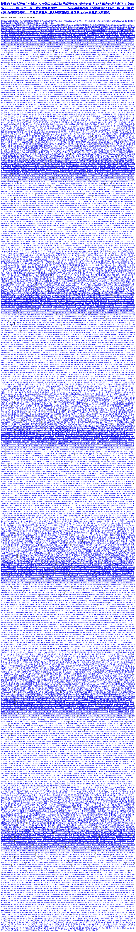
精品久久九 (10, 741)
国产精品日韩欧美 (79, 130)
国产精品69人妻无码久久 (45, 227)
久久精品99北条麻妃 (75, 612)
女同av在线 (115, 364)
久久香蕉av (108, 761)
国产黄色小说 (33, 205)
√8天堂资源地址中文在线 (73, 209)
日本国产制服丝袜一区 (49, 454)
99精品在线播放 (111, 878)
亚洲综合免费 (39, 406)
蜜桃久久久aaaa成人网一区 (25, 628)
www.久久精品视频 (109, 223)
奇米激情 (123, 773)
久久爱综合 (89, 614)
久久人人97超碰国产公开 (70, 221)
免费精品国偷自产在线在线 (29, 874)
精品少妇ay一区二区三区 (38, 176)
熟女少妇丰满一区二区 (25, 553)
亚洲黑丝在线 (123, 680)
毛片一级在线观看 (67, 158)
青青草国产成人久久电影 (28, 53)
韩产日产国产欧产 (38, 356)
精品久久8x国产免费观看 (85, 912)
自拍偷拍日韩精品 (120, 178)
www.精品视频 (20, 207)
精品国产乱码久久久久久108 (79, 783)
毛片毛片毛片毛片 (23, 896)
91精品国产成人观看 (70, 39)
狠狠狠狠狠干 (125, 539)
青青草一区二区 (127, 531)
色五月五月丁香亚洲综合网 (33, 346)
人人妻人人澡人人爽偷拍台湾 (99, 92)
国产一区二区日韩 (111, 110)
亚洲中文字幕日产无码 (72, 182)
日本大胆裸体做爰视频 (60, 394)
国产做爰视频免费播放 (36, 495)
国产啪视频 (99, 567)
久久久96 (6, 195)
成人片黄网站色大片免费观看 (23, 481)
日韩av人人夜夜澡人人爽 (27, 245)
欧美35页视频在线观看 (95, 285)
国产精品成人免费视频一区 (23, 291)
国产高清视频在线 (119, 281)
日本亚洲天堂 (84, 148)
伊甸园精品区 (62, 408)
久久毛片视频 (94, 287)
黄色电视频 (112, 638)
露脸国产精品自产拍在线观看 (80, 872)
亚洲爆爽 (39, 70)
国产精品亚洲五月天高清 (110, 420)
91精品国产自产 (31, 41)
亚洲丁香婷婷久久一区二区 (92, 523)
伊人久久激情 (26, 467)
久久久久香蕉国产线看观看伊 (19, 321)
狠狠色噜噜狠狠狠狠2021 (55, 47)
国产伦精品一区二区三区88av (40, 122)
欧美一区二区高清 (80, 608)
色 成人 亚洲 (33, 585)
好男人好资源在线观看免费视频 (75, 404)
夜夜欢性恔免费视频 (69, 706)
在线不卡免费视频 (109, 525)
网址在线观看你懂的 (95, 581)
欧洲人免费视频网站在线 (9, 686)
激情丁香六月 (127, 102)
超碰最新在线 (22, 110)
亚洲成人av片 (121, 493)
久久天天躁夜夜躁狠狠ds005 (16, 666)
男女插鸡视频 (62, 650)
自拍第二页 (28, 43)
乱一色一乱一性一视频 (108, 698)
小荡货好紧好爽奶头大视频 (104, 80)
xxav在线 (12, 180)
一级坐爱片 (129, 884)
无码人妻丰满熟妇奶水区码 (70, 164)
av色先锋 (10, 376)
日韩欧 (93, 344)
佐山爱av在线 (128, 422)
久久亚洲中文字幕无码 (109, 418)
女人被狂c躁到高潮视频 (86, 158)
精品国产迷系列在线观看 (101, 815)
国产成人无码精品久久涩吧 (82, 557)
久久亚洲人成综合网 (86, 295)
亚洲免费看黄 (129, 626)
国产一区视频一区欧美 (21, 722)
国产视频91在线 (45, 479)
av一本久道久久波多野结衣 (105, 392)
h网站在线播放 (68, 138)
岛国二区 (6, 640)
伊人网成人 (101, 360)
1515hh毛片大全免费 (85, 531)
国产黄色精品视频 (20, 102)
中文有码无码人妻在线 (107, 168)
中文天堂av (9, 237)
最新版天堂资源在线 (47, 890)
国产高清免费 (70, 287)
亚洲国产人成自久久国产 (30, 301)
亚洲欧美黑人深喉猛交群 (57, 291)
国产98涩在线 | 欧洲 (97, 184)
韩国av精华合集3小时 (77, 45)
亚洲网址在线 (87, 720)
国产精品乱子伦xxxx (75, 168)
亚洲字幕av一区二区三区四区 (112, 51)
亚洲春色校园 (11, 152)
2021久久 (120, 39)
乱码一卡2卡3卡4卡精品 (9, 346)
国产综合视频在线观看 (18, 41)
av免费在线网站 (124, 92)
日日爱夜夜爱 (32, 525)
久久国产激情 (37, 658)
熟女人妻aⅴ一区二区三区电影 (34, 94)
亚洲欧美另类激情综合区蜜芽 (56, 265)
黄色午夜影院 (20, 211)
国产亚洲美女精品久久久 (23, 197)
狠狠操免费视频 (100, 37)
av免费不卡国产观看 (24, 239)
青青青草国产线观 (81, 674)
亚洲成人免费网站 (18, 94)
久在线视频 (43, 205)
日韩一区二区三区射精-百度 (42, 342)
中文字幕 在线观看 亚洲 (77, 332)
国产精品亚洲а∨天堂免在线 (79, 380)
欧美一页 (19, 116)
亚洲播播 (83, 463)
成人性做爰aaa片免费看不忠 (68, 841)
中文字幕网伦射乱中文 (10, 247)
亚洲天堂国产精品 (29, 751)
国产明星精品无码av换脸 (105, 215)
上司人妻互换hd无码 (81, 916)
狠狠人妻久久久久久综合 (92, 193)
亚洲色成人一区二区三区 (101, 531)
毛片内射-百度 (23, 872)
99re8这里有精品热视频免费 (13, 765)
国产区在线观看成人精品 (58, 263)
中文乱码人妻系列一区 (104, 148)
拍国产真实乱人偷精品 (72, 279)
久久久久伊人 (104, 227)
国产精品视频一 (17, 283)
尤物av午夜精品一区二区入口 (48, 189)
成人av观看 (85, 156)
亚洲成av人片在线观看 (125, 388)
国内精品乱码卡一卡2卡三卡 (53, 577)
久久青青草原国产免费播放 (53, 694)
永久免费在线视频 (110, 797)
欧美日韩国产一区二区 (58, 386)
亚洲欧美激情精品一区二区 (81, 529)
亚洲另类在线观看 (77, 849)
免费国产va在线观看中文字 (45, 878)
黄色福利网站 (7, 271)
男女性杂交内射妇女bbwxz (114, 676)
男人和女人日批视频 (34, 414)
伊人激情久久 (64, 888)
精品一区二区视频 (46, 340)
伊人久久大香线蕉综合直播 (60, 920)
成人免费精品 (95, 785)
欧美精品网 (88, 495)
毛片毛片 (105, 66)
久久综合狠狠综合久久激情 (95, 356)
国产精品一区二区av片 (73, 275)
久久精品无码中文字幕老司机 (102, 616)
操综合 (28, 743)
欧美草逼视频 (98, 467)
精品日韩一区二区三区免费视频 (49, 132)
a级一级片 (93, 261)
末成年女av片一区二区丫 (52, 78)
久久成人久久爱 (118, 565)
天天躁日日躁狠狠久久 (112, 317)
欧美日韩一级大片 (118, 761)
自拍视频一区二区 (43, 535)
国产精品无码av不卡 (20, 128)
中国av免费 (123, 164)
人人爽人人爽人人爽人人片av (109, 35)
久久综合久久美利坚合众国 (41, 43)
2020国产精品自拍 (69, 114)
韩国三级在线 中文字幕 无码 (22, 513)
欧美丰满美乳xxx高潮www (80, 829)
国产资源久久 (112, 811)
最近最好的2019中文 (111, 33)
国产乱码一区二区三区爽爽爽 (17, 448)
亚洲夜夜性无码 (32, 499)
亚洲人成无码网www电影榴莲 (84, 724)
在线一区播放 (88, 598)
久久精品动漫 (124, 646)
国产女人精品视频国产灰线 (16, 287)
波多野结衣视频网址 (114, 390)
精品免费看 (29, 279)
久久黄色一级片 (66, 35)
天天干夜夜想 (119, 263)
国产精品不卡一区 (39, 618)
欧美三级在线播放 (121, 122)
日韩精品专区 (117, 559)
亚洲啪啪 (31, 199)
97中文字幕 (63, 43)
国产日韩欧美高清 (46, 158)
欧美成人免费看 (102, 29)
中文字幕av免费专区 (98, 906)
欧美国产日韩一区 (92, 930)
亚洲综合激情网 (32, 189)
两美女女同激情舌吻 (82, 66)
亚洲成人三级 (117, 104)
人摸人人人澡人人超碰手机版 (85, 191)
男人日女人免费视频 (39, 293)
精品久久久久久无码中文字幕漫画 (29, 259)
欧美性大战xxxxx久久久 (70, 356)
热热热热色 (64, 132)
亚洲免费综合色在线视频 (47, 273)
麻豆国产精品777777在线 (15, 162)
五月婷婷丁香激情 (118, 805)
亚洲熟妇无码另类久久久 (14, 184)
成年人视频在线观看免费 (77, 497)
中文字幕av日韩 (38, 269)
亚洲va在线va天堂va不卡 (108, 422)
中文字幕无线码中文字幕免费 (28, 785)
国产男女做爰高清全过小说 (103, 281)
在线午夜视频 (60, 70)
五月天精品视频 (114, 735)
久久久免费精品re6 (28, 112)
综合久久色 (99, 49)
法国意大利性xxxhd (74, 858)
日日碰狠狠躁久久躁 (33, 682)
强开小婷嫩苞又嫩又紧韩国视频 (25, 54)
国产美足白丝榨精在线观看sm (120, 114)
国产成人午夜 (106, 571)
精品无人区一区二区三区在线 (114, 636)
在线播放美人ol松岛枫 (20, 136)
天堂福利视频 (33, 731)
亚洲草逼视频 (76, 297)
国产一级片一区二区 (14, 112)
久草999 (19, 350)
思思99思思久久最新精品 (68, 223)
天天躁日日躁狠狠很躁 (15, 64)
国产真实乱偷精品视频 (52, 164)
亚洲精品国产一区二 (55, 529)
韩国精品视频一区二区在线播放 (39, 334)
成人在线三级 (117, 465)
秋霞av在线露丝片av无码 (92, 39)
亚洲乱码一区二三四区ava (25, 223)
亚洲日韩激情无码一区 (79, 106)
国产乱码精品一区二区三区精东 (16, 328)
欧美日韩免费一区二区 (116, 213)
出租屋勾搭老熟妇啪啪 (54, 293)
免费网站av (69, 636)
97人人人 (87, 378)
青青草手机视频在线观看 (114, 247)
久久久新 (53, 358)
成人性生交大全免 (124, 501)
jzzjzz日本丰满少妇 (45, 56)
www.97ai (88, 267)
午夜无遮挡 (22, 686)
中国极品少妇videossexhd (47, 110)
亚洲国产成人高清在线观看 (121, 170)
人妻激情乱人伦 (31, 652)
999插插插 (104, 120)
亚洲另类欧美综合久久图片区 (62, 614)
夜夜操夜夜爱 (13, 831)
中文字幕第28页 (84, 29)
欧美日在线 (115, 158)
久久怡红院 (116, 217)
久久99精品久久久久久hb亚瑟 (45, 378)
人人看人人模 (86, 94)
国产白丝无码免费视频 (75, 360)
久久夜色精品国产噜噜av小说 (104, 263)
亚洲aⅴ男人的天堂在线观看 (26, 152)
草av (91, 25)
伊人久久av (15, 66)
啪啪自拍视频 (52, 501)
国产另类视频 (29, 606)
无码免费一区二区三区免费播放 (114, 555)
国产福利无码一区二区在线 (89, 527)
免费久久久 (95, 303)
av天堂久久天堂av (71, 285)
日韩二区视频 (38, 130)
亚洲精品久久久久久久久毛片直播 (55, 27)
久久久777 (44, 598)
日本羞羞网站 (124, 31)
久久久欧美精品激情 (44, 610)
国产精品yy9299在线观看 (113, 860)
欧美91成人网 (98, 152)
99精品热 (87, 313)
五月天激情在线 (47, 307)
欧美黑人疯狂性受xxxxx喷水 (98, 739)
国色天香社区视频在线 (18, 515)
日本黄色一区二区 (104, 737)
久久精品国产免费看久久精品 (103, 720)
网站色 (90, 346)
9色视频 (83, 324)
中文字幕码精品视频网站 (48, 664)
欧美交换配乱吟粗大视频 (79, 189)
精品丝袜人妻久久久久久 (87, 489)
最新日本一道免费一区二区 (53, 515)
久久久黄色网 (100, 684)
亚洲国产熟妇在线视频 (81, 25)
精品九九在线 (63, 332)
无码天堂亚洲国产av (46, 376)
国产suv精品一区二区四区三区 (100, 180)
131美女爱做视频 (96, 51)
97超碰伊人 (43, 33)
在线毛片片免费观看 (58, 166)
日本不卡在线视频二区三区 (124, 434)
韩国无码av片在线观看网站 (21, 519)
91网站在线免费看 (79, 471)
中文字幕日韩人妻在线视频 (53, 289)
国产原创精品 (54, 888)
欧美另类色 (41, 53)
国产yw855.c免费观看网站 (11, 170)
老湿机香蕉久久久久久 (122, 912)
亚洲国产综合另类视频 (38, 100)
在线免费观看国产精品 (78, 876)
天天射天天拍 (81, 307)
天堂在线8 (86, 442)
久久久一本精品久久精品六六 (27, 62)
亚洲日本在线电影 (93, 35)
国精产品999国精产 (99, 430)
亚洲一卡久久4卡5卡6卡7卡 (81, 535)
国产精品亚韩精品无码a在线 (86, 358)
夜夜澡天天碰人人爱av (83, 142)
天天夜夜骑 (72, 132)
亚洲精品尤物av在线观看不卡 (122, 416)
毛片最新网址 (96, 394)
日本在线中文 (88, 152)
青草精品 (4, 193)
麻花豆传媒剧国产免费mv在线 (16, 799)
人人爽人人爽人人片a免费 (90, 201)
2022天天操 (101, 96)
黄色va (8, 678)
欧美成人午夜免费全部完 (33, 295)
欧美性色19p (104, 100)
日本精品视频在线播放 (89, 82)
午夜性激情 (61, 847)
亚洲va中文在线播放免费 (56, 245)
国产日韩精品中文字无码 (102, 384)
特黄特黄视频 (48, 269)
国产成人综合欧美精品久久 (122, 720)
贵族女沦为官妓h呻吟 (96, 189)
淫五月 (21, 247)
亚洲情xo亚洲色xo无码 (16, 146)
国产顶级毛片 (33, 432)
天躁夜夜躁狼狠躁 (113, 31)
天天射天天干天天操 (73, 271)
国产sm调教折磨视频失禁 (73, 94)
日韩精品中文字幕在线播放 (98, 322)
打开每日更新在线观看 (80, 698)
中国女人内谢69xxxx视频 (87, 53)
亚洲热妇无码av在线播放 (86, 146)
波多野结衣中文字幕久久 (69, 53)
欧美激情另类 (75, 422)
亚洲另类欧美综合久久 (64, 904)
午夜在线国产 (82, 49)
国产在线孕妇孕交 (18, 406)
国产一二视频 (109, 827)
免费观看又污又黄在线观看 (45, 644)
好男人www (43, 696)
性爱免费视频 (68, 86)
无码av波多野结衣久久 (45, 741)
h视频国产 (101, 499)
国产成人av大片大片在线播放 (78, 390)
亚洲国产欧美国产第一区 (98, 477)
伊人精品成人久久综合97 (98, 783)
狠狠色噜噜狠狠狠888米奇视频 (11, 92)
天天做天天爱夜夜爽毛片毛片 (43, 787)
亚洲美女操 (102, 612)
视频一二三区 (30, 70)
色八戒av (67, 45)
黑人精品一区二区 (88, 364)
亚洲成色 (123, 722)
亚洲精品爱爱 (66, 346)
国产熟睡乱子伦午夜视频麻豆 (112, 205)
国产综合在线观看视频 (97, 374)
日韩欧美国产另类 (9, 80)
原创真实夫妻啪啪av (9, 551)
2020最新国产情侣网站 (31, 90)
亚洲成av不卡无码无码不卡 (32, 305)
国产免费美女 (114, 620)
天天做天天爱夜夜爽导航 (108, 334)
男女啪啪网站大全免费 (24, 845)
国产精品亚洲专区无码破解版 (102, 465)
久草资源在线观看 (18, 396)
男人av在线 (34, 519)
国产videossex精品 (43, 29)
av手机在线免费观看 (22, 432)
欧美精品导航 (63, 322)
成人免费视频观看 (79, 178)
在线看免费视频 (69, 195)
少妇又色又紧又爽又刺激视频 (44, 688)
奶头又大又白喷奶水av (113, 336)
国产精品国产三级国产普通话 (50, 561)
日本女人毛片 (123, 364)
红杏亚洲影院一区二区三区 (26, 702)
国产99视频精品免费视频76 (102, 295)
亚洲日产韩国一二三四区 (112, 285)
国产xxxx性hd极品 (79, 128)
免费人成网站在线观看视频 (71, 112)
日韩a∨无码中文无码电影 (25, 319)
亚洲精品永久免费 (19, 326)
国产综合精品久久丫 (64, 257)
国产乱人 (129, 779)
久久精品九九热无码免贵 (93, 501)
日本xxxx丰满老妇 (54, 134)
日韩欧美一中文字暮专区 (62, 821)
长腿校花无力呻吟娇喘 (78, 172)
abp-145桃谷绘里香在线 (26, 378)
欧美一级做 (112, 739)
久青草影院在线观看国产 (49, 902)
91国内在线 (86, 223)
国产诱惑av (63, 29)
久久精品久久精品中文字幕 (100, 154)
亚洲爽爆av (27, 60)
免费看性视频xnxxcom (41, 553)
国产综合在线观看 (124, 851)
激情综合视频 (24, 122)
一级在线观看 (57, 340)
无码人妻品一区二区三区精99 (90, 898)
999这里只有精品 (57, 700)
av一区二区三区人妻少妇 (93, 587)
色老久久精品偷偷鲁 (100, 301)
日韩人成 (125, 479)
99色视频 (41, 648)
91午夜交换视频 (85, 340)
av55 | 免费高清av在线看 (35, 120)
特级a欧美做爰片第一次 (69, 78)
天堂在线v (4, 628)
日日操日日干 (5, 424)
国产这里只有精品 (40, 372)
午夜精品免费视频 (83, 41)
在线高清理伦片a (126, 317)
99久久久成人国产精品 (39, 501)
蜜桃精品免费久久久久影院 (52, 839)
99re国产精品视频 (58, 342)
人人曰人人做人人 (21, 841)
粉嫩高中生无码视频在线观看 (34, 575)
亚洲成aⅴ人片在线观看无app (106, 452)
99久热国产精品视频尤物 (96, 676)
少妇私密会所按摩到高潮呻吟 (23, 795)
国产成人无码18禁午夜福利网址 (96, 45)
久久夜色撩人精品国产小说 (104, 511)
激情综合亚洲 (12, 223)
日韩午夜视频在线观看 (57, 733)
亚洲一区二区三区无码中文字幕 (19, 827)
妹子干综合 (61, 438)
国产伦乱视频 (15, 849)
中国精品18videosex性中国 (59, 440)
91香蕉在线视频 (79, 501)
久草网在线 (6, 66)
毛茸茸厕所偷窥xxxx (80, 138)
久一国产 (115, 156)
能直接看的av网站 (79, 249)
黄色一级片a (73, 49)
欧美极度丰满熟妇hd (76, 539)
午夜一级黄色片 (123, 769)
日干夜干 (59, 356)
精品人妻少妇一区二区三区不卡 (73, 455)
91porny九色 (67, 469)
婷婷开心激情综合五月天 (45, 708)
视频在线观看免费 (35, 660)
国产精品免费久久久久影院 (85, 263)
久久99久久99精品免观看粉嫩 (10, 894)
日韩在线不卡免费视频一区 (52, 346)
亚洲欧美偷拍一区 (35, 485)
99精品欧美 (101, 827)
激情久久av (118, 102)
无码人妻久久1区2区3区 (56, 195)
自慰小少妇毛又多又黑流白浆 (34, 396)
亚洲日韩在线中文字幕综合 (29, 884)
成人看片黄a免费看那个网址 (84, 448)
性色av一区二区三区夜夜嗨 (63, 178)
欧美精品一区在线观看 (10, 775)
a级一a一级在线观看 (79, 35)
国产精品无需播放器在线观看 (25, 477)
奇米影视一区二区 (18, 763)
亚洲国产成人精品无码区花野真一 (42, 503)
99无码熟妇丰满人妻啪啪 (30, 662)
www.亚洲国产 (107, 565)
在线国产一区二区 (15, 356)
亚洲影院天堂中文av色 (42, 440)
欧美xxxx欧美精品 (80, 170)
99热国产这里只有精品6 (27, 66)
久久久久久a (100, 799)
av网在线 (127, 491)
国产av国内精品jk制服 (17, 743)
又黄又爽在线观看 (124, 644)
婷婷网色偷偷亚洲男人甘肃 (99, 229)
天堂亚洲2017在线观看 (62, 378)
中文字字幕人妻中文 (117, 370)
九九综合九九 (105, 162)
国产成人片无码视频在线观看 (85, 664)
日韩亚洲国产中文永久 (112, 789)
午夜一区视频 (56, 112)
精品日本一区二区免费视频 (21, 733)
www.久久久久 (82, 285)
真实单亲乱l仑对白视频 (66, 235)
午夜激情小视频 (119, 160)
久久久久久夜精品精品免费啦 (123, 86)
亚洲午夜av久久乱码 (33, 98)
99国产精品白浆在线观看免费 (44, 74)
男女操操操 (13, 926)
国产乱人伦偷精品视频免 (116, 825)
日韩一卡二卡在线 (12, 539)
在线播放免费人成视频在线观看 (96, 31)
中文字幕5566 (64, 912)
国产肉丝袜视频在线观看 (79, 676)
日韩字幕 (80, 918)
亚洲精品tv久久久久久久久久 (72, 315)
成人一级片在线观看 (26, 221)
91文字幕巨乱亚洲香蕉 (103, 424)
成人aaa (71, 610)
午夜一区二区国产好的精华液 (37, 674)
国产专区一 (22, 120)
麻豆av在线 (18, 231)
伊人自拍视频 (113, 92)
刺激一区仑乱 (55, 275)
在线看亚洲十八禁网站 (12, 142)
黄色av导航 (104, 60)
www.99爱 (107, 340)
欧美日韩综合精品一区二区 (118, 27)
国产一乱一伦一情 (115, 724)
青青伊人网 (119, 491)
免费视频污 (38, 180)
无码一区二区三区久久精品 (10, 579)
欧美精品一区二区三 (52, 170)
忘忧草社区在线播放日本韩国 (105, 912)
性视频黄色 (56, 158)
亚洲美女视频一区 (83, 319)
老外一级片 (129, 555)
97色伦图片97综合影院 (95, 74)
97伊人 (28, 479)
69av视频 (25, 199)
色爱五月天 (114, 154)
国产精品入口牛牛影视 (80, 708)
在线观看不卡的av (124, 632)
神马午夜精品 (127, 400)
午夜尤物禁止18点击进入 (79, 789)
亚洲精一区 (90, 876)
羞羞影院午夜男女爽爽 (71, 334)
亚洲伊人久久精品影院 (97, 245)
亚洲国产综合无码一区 (39, 904)
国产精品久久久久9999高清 (61, 432)
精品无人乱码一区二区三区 (22, 426)
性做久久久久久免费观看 (15, 902)
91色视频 (35, 527)
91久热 (130, 563)
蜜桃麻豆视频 (26, 851)
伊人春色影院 (20, 517)
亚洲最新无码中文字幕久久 (59, 446)
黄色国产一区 (67, 350)
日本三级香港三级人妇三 (32, 727)
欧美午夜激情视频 (115, 710)
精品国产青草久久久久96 (107, 479)
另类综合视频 (92, 221)
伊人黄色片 (127, 53)
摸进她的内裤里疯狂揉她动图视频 (83, 567)
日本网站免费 (19, 285)
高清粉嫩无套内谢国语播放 (50, 148)
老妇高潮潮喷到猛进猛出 (85, 370)
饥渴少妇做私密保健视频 (21, 779)
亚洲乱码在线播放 (28, 257)
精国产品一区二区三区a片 (61, 348)
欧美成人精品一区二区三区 (122, 678)
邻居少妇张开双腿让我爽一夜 (109, 209)
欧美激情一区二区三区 (85, 467)
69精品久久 (71, 80)
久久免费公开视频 (79, 614)
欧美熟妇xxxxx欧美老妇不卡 (35, 452)
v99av (8, 454)
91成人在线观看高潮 (110, 874)
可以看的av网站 (34, 557)
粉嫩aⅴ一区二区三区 (23, 446)
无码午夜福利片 (106, 193)
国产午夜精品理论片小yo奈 (94, 868)
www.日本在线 (83, 251)
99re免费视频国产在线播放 (69, 761)
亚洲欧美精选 (42, 62)
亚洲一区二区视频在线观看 (25, 684)
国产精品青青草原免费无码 (84, 299)
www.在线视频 (83, 847)
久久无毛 (44, 64)
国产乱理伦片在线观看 (112, 876)
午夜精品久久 (45, 366)
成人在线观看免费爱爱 (118, 718)
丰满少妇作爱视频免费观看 (32, 84)
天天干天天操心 (102, 53)
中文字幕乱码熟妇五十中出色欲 (29, 882)
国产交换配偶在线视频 (51, 215)
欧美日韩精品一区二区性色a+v (16, 118)
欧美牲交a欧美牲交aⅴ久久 (46, 41)
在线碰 (79, 223)
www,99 (125, 845)
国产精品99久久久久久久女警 (53, 767)
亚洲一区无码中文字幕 (13, 72)
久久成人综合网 (96, 549)
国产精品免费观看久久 (65, 501)
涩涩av (107, 251)
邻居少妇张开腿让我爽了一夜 (94, 589)
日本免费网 (24, 495)
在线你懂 (36, 309)
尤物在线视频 (47, 473)
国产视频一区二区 (7, 342)
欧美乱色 (131, 90)
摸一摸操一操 (12, 672)
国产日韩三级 (79, 267)
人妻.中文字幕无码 (99, 862)
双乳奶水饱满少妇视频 (73, 410)
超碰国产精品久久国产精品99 (13, 158)
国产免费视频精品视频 (12, 916)
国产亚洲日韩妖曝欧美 (60, 82)
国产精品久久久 (65, 805)
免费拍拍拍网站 (74, 394)
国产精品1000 (124, 553)
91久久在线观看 (71, 110)
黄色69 (111, 233)
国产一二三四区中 (102, 426)
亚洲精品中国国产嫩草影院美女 (63, 807)
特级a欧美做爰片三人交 (40, 757)
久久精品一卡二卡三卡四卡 (98, 908)
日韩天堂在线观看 (80, 517)
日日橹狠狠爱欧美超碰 (59, 704)
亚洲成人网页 (18, 33)
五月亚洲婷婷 (43, 68)
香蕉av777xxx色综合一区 (52, 120)
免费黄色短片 (81, 47)
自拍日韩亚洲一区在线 (24, 811)
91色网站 (25, 626)
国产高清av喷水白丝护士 (75, 551)
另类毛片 (129, 60)
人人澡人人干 (60, 231)
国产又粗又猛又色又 (44, 914)
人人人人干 (120, 660)
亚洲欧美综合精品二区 (109, 321)
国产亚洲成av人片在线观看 (104, 610)
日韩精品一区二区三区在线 (24, 322)
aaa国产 (126, 805)
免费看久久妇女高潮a (63, 513)
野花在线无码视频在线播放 (47, 168)
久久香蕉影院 (85, 88)
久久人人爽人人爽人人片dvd (44, 58)
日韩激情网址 (68, 555)
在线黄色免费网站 (96, 156)
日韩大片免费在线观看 (115, 845)
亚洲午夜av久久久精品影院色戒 (81, 616)
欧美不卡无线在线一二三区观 (98, 350)
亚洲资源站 (4, 573)
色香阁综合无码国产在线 (118, 513)
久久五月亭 (126, 326)
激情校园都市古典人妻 (13, 150)
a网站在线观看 (57, 455)
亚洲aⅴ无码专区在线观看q (119, 749)
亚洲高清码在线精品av (88, 279)
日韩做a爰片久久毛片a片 (45, 154)
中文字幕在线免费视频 (16, 241)
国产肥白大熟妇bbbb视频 (103, 678)
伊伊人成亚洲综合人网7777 (62, 809)
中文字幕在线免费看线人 (11, 414)
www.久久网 (51, 380)
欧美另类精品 (17, 68)
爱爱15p (104, 791)
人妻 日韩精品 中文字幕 (30, 68)
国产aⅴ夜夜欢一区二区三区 (114, 450)
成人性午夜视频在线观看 (69, 197)
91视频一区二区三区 (119, 616)
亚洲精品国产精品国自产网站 (79, 261)
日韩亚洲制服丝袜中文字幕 (109, 634)
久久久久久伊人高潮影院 (73, 592)
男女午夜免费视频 (65, 686)
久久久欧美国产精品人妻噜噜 (13, 315)
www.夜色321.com (70, 150)
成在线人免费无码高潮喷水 (88, 577)
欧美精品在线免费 (99, 515)
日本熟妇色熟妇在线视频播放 (91, 779)
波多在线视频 (63, 148)
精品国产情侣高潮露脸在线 (92, 328)
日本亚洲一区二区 (129, 559)
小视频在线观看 (93, 716)
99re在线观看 (103, 213)
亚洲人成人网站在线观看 (110, 187)
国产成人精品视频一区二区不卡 (121, 180)
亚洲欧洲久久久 (28, 358)
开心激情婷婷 (122, 98)
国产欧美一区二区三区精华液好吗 (50, 420)
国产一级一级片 (8, 277)
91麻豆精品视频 (8, 231)
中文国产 (58, 277)
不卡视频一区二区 (76, 749)
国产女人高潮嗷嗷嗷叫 (63, 587)
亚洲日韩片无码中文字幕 (26, 96)
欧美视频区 (71, 142)
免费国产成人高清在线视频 (19, 261)
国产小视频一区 (49, 569)
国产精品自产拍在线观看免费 (57, 140)
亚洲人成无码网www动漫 (59, 186)
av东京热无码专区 (16, 751)
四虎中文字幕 (94, 694)
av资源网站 (44, 404)
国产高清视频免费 (96, 70)
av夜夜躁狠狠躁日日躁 (62, 382)
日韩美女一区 (100, 640)
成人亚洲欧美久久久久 (46, 374)
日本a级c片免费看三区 (56, 279)
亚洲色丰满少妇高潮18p (100, 235)
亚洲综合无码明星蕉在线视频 (79, 797)
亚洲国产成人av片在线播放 (80, 477)
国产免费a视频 (44, 126)
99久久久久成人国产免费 (57, 102)
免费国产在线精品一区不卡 (41, 513)
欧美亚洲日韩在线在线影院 (50, 414)
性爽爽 (96, 438)
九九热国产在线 (10, 670)
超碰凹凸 (74, 716)
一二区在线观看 (122, 166)
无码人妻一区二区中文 (87, 205)
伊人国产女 (44, 233)
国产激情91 (91, 678)
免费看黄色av (101, 150)
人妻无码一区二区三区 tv (28, 37)
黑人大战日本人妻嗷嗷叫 (106, 533)
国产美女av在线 (65, 172)
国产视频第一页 (108, 406)
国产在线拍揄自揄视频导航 (26, 551)
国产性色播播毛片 (48, 727)
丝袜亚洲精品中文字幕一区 (33, 450)
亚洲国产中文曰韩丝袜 (43, 80)
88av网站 (108, 455)
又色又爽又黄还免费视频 (9, 259)
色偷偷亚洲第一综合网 (21, 706)
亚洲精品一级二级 (19, 49)
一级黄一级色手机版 (88, 271)
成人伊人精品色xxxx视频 (75, 650)
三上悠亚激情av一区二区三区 (121, 362)
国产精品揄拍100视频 (108, 64)
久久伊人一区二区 (19, 27)
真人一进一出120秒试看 (71, 205)
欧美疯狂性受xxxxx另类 (43, 517)
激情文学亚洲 (45, 211)
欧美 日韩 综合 (45, 76)
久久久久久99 (55, 620)
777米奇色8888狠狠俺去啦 (38, 370)
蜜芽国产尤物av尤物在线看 (40, 442)
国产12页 (37, 666)
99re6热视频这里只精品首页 (108, 694)
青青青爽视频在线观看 (47, 277)
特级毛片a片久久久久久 (11, 86)
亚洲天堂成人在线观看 (112, 49)
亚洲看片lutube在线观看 (106, 324)
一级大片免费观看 (126, 654)
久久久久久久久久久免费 (12, 172)
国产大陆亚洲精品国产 (125, 454)
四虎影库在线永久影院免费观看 (52, 422)
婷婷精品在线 (73, 575)
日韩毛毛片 (102, 575)
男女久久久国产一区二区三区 (73, 565)
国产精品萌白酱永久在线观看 (48, 710)
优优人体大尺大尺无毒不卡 (86, 424)
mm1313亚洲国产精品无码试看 (104, 43)
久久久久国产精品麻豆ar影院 (23, 729)
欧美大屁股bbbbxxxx (109, 517)
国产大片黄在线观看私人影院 (92, 297)
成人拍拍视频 (67, 511)
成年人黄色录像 (45, 72)
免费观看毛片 (58, 58)
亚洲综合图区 (33, 261)
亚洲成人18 (31, 571)
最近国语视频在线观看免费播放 (16, 789)
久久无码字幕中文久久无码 (28, 380)
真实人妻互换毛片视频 (18, 243)
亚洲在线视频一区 (15, 251)
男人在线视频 (24, 348)
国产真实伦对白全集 (76, 583)
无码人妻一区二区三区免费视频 (22, 767)
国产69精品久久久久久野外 (28, 195)
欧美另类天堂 (23, 592)
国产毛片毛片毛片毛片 (18, 454)
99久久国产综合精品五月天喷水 (40, 114)
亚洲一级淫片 (116, 275)
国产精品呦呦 (75, 330)
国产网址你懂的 (127, 283)
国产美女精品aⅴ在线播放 (120, 106)
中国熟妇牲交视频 (39, 142)
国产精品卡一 (109, 122)
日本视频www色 (59, 92)
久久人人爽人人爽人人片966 (105, 191)
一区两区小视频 (35, 271)
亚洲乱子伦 (58, 388)
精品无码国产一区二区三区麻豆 (75, 505)
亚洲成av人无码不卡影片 (72, 84)
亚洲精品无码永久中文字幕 (68, 211)
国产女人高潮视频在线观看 (112, 283)
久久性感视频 (45, 271)
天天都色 (65, 618)
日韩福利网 (53, 442)
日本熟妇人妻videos (122, 716)
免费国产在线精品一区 (72, 882)
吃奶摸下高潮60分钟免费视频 (66, 358)
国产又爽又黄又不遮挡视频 (21, 88)
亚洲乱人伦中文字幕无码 (71, 247)
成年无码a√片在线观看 (38, 88)
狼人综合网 (54, 122)
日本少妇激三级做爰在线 (105, 519)
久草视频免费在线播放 (29, 487)
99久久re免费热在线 (95, 525)
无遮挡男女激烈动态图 (21, 362)
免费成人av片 (7, 384)
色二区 (90, 301)
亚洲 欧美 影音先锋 (13, 144)
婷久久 (46, 781)
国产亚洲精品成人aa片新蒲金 (115, 906)
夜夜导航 (29, 918)
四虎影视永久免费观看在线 (123, 172)
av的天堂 (37, 561)
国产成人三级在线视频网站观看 (123, 571)
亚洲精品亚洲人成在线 (12, 813)
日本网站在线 (45, 108)
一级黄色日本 (20, 344)
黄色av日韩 (56, 795)
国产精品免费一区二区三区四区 (78, 739)
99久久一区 (93, 269)
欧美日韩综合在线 (24, 182)
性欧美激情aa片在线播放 (84, 136)
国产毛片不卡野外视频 (21, 176)
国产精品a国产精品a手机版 (124, 191)
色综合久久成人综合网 (54, 463)
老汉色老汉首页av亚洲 (44, 37)
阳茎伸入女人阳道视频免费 (80, 914)
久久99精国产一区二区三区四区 (83, 511)
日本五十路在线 (57, 114)
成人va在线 (115, 424)
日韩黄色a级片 (19, 277)
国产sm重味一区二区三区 (19, 543)
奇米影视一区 (121, 604)
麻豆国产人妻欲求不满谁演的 (49, 819)
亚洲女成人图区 (115, 531)
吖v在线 (33, 382)
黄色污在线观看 (99, 110)
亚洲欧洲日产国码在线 (48, 124)
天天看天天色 (39, 781)
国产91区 (44, 241)
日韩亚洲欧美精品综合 (67, 180)
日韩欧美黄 (95, 731)
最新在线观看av (120, 291)
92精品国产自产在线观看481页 (112, 402)
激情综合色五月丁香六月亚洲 (99, 309)
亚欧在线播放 (13, 922)
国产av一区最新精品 (61, 575)
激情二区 (77, 235)
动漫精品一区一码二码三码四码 (99, 400)
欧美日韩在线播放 (34, 233)
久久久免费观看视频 (64, 533)
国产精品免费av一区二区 (62, 154)
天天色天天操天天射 (83, 825)
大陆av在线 (4, 380)
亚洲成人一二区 (59, 51)
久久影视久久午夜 (88, 43)
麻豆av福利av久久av (77, 374)
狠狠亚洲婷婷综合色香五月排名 (69, 354)
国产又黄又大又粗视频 (8, 696)
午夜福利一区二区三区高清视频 (27, 581)
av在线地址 (72, 239)
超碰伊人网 (108, 356)
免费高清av (115, 182)
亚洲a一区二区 (71, 590)
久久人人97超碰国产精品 (126, 203)
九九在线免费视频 (15, 82)
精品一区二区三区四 (113, 25)
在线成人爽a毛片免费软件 (96, 199)
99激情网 (50, 870)
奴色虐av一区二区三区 (67, 604)
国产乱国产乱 (18, 43)
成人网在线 (105, 253)
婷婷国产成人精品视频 (119, 340)
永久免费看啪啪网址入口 (95, 368)
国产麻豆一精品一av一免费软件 (109, 662)
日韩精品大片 (108, 178)
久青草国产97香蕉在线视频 (10, 475)
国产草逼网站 (24, 410)
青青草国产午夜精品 (48, 259)
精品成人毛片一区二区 (107, 201)
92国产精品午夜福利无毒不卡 (65, 571)
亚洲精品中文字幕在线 (21, 205)
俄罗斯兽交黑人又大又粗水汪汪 (53, 592)
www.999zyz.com (114, 72)
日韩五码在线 (98, 690)
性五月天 (37, 76)
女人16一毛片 (107, 249)
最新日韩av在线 (91, 128)
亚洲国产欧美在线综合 (114, 150)
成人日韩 (45, 102)
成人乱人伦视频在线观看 (72, 58)
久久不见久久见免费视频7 (91, 162)
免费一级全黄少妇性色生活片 (25, 612)
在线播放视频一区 (73, 408)
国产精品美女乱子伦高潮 (89, 96)
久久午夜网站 (104, 56)
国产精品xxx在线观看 (112, 84)
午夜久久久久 (77, 442)
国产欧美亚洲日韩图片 (98, 541)
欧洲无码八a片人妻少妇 (29, 330)
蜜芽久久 (67, 422)
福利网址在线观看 (67, 130)
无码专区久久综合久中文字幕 (25, 644)
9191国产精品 (129, 68)
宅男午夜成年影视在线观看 (53, 350)
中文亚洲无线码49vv (40, 140)
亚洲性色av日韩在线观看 (111, 176)
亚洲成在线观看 (113, 682)
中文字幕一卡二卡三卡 (86, 60)
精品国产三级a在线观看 (40, 144)
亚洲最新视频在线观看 (37, 362)
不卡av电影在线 (86, 235)
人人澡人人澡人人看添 (13, 908)
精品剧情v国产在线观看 (48, 187)
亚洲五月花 (19, 618)
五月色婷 (18, 759)
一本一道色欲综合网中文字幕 (38, 737)
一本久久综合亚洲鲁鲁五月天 (47, 499)
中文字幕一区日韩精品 (87, 334)
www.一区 (101, 577)
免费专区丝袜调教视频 (71, 577)
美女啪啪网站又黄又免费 (99, 313)
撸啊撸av (81, 420)
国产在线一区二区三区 (92, 27)
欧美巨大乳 (123, 688)
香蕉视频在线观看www (90, 612)
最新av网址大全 (60, 253)
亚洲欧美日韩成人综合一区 (65, 259)
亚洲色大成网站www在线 (77, 722)
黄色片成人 (100, 450)
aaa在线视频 (7, 166)
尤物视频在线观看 (122, 64)
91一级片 (72, 90)
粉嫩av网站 (103, 54)
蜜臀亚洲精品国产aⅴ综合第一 (14, 56)
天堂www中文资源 (93, 291)
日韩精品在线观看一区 (11, 37)
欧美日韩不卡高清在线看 (55, 656)
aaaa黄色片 (109, 457)
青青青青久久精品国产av (26, 428)
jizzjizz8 (3, 777)
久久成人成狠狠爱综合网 (14, 265)
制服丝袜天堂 (115, 505)
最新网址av (39, 624)
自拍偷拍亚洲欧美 (56, 96)
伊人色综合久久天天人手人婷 (33, 900)
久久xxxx (131, 166)
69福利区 (24, 170)
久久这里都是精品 (92, 461)
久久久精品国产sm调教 (110, 501)
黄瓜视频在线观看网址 (10, 120)
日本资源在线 (66, 199)
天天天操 (62, 98)
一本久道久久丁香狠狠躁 (76, 585)
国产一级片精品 (125, 436)
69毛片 (63, 275)
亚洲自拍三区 (125, 882)
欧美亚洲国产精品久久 (29, 545)
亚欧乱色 (98, 205)
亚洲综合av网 (88, 384)
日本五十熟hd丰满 (95, 521)
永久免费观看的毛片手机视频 (14, 404)
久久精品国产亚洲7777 (113, 307)
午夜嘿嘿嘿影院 (119, 68)
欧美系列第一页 (42, 549)
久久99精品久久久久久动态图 (43, 833)
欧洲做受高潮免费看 (118, 384)
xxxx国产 (117, 241)
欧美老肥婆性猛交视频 (73, 68)
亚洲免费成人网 (27, 342)
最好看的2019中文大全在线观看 (105, 408)
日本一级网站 (91, 851)
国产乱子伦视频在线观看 (59, 479)
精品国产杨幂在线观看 (112, 184)
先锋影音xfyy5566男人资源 (33, 505)
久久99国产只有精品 (94, 237)
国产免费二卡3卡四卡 (124, 858)
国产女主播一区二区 (21, 771)
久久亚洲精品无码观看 (119, 563)
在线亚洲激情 (112, 146)
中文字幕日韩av (86, 186)
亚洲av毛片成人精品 (87, 408)
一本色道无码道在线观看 (55, 743)
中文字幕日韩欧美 (86, 56)
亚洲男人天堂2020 (121, 269)
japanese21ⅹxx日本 (95, 454)
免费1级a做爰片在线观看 (23, 392)
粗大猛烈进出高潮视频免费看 (112, 398)
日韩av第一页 (113, 66)
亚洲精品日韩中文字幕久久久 (16, 374)
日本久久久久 (105, 346)
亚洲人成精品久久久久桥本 (115, 366)
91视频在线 (39, 698)
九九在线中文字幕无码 (90, 102)
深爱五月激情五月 (101, 146)
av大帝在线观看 (14, 53)
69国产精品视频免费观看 (16, 483)
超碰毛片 (50, 51)
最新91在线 (15, 650)
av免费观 (106, 72)
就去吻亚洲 (100, 797)
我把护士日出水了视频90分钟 (31, 209)
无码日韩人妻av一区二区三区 (58, 598)
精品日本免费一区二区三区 (42, 229)
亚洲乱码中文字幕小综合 (45, 585)
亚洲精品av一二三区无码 (77, 396)
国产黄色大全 (82, 311)
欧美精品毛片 (49, 575)
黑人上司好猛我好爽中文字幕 (43, 243)
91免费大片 (108, 706)
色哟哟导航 (46, 39)
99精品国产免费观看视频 (104, 86)
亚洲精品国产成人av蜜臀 (38, 321)
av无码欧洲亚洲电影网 (90, 622)
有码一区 (98, 733)
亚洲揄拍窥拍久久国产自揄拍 (104, 569)
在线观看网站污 (69, 767)
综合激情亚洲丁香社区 (25, 76)
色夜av (55, 37)
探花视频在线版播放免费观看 (75, 626)
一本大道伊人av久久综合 (28, 807)
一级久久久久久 (71, 424)
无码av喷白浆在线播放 (29, 29)
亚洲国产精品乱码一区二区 (19, 164)
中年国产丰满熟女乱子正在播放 (73, 124)
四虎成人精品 (25, 676)
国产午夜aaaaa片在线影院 (105, 172)
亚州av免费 (44, 291)
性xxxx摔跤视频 (66, 594)
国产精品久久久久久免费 (17, 98)
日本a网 (10, 49)
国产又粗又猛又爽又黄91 (73, 162)
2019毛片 (65, 452)
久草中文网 (121, 110)
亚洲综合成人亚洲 (114, 211)
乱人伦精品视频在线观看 (114, 118)
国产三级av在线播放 (27, 74)
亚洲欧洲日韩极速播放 (51, 332)
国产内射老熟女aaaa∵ (29, 324)
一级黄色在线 (92, 533)
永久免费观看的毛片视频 (58, 267)
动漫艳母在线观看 (59, 307)
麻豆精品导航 (24, 412)
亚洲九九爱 (22, 775)
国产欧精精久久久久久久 (20, 217)
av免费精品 (37, 537)
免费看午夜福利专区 (74, 187)
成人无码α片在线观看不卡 (16, 317)
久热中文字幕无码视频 (25, 745)
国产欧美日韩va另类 (65, 868)
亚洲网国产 (81, 930)
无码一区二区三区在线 (102, 759)
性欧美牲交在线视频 (49, 858)
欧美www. (103, 920)
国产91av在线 (25, 656)
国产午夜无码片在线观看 (27, 922)
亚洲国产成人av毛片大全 (61, 783)
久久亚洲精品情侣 (71, 146)
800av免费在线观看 (82, 922)
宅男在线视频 (45, 620)
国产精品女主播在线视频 (105, 358)
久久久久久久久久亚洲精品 (39, 589)
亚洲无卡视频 (32, 708)
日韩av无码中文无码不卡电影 (17, 549)
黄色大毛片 (64, 414)
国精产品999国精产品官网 (93, 124)
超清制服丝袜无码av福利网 (47, 587)
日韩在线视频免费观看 (125, 561)
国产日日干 (100, 98)
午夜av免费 (8, 68)
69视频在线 (8, 654)
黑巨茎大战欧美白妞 (16, 436)
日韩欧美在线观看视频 (54, 370)
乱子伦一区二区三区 (70, 370)
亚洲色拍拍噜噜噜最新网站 (45, 287)
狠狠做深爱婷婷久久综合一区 (112, 446)
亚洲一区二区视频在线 (53, 53)
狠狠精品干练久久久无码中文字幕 (41, 82)
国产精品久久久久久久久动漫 (50, 759)
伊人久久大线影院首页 (107, 136)
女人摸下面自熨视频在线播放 (91, 187)
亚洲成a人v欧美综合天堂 (83, 176)
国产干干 (85, 465)
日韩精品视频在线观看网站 (23, 416)
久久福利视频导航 (70, 47)
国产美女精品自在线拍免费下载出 (69, 648)
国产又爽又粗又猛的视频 (37, 136)
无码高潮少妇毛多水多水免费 (79, 817)
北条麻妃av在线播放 (74, 43)
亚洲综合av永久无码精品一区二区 (28, 444)
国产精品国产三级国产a (87, 62)
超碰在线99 (23, 263)
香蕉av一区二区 (99, 382)
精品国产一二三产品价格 (111, 467)
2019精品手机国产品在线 (57, 68)
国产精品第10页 (73, 29)
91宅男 (26, 184)
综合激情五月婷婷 (116, 108)
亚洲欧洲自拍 (99, 664)
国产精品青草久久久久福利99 (64, 176)
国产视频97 (112, 29)
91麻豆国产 (51, 638)
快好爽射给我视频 (18, 58)
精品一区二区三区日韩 (54, 205)
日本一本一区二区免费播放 (13, 213)
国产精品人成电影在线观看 (112, 549)
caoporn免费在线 (122, 870)
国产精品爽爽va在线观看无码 (40, 471)
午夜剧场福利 (122, 132)
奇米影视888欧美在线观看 (70, 712)
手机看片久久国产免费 (26, 698)
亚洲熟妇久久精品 (50, 448)
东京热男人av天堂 (41, 281)
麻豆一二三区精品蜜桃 (113, 360)
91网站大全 (100, 628)
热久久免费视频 (26, 144)
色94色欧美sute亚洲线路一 (13, 84)
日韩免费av (82, 98)
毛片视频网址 (106, 563)
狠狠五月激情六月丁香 (105, 82)
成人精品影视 (103, 438)
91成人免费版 (63, 547)
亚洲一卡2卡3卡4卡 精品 (60, 837)
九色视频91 (37, 39)
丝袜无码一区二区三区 (54, 62)
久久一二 (77, 338)
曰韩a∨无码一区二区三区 (73, 201)
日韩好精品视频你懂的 (116, 350)
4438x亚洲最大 (36, 678)
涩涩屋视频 (78, 317)
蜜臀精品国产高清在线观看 (29, 132)
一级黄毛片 (55, 211)
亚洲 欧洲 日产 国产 (7, 392)
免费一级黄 (57, 35)
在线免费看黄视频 (60, 787)
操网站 (62, 146)
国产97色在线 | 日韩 (58, 825)
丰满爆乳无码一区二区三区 (85, 80)
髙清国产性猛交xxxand (32, 753)
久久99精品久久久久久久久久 (49, 527)
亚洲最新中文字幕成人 (111, 152)
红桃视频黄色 (45, 160)
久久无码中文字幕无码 (104, 354)
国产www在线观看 (15, 614)
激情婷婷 (62, 108)
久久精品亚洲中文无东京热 (119, 225)
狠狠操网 (56, 172)
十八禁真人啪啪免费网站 (17, 225)
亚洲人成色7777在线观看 (126, 577)
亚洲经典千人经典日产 (27, 186)
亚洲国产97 (33, 829)
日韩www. (10, 759)
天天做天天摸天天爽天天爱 (80, 666)
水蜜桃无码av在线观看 (45, 722)
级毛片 (55, 589)
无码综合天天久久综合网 (91, 644)
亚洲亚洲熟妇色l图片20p (83, 217)
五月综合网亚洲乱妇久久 (77, 243)
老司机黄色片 (70, 299)
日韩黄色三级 (79, 303)
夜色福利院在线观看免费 (11, 148)
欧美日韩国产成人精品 (13, 178)
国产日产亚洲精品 (46, 455)
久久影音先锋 (26, 356)
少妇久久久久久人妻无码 (25, 926)
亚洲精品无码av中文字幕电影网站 (15, 289)
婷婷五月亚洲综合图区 (43, 434)
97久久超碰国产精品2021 (91, 64)
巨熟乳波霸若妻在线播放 (60, 49)
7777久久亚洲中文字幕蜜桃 (122, 872)
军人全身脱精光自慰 (80, 213)
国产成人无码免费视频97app (54, 94)
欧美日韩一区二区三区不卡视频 (69, 525)
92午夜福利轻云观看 (66, 170)
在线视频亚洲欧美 (123, 321)
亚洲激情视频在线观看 (56, 662)
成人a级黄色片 (56, 160)
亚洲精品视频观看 (56, 39)
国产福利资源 (66, 716)
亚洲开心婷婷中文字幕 (100, 348)
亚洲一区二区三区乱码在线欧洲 (117, 594)
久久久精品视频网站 (56, 457)
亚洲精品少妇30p (119, 596)
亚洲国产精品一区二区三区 (35, 27)
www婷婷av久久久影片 (12, 410)
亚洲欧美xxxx (48, 261)
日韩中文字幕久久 (127, 390)
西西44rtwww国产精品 (82, 51)
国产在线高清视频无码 (35, 289)
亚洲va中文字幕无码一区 (112, 231)
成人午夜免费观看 (63, 207)
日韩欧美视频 (128, 565)
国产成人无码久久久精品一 (106, 741)
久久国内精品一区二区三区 (116, 910)
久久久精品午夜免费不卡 (91, 54)
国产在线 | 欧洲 (22, 233)
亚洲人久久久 (69, 51)
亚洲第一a (13, 553)
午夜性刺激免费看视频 (35, 773)
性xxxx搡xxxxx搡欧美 (108, 491)
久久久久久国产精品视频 (97, 118)
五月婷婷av (89, 253)
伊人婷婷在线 (87, 515)
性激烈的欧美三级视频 (12, 412)
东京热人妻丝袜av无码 (36, 164)
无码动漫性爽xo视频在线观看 (62, 118)
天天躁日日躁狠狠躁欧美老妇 (72, 515)
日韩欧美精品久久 (61, 239)
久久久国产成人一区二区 (69, 60)
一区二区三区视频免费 (58, 475)
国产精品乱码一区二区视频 (100, 529)
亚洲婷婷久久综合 (95, 66)
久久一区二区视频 (52, 857)
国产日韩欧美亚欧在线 (19, 642)
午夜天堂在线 (30, 215)
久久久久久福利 (62, 612)
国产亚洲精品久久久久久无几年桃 (109, 221)
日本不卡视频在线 (78, 771)
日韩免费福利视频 (80, 680)
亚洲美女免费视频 (78, 686)
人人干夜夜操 (128, 56)
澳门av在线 (67, 880)
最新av (84, 277)
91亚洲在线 (74, 227)
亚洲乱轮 (83, 354)
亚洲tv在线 (29, 104)
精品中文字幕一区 (29, 283)
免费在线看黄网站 (90, 537)
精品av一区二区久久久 (62, 372)
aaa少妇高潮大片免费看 (85, 110)
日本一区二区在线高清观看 (55, 368)
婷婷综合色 (91, 475)
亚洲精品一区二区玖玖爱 (11, 74)
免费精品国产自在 (59, 702)
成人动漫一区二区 (49, 70)
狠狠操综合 (4, 436)
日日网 (87, 374)
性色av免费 (35, 277)
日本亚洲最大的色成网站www (30, 620)
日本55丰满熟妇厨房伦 (120, 265)
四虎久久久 (69, 213)
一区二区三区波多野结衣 (75, 326)
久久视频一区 (102, 261)
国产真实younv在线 (46, 360)
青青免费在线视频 (82, 114)
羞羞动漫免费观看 (25, 539)
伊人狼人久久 (24, 370)
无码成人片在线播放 (109, 660)
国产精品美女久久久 (80, 747)
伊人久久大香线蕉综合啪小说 (117, 319)
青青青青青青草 (78, 193)
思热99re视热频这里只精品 (53, 771)
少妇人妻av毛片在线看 (90, 849)
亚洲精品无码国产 (28, 440)
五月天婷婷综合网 (108, 186)
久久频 (70, 414)
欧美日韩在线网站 (59, 636)
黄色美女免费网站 (41, 529)
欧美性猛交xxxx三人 (119, 295)
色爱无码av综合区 (31, 418)
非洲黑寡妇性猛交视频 (49, 847)
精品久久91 (119, 199)
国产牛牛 (22, 529)
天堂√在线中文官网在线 (59, 481)
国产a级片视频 (88, 539)
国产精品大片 (86, 737)
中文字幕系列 (111, 138)
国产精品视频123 (64, 122)
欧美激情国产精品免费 (32, 187)
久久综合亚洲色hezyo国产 (73, 926)
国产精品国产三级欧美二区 (34, 146)
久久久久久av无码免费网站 (30, 166)
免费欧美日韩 (32, 390)
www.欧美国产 (14, 380)
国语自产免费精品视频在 (15, 430)
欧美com (61, 37)
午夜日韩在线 (107, 70)
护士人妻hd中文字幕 (82, 454)
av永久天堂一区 (54, 761)
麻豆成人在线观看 (7, 70)
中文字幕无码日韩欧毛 (110, 690)
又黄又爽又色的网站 (35, 592)
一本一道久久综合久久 (88, 640)
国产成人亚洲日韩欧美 (113, 684)
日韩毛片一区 (97, 775)
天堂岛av (89, 104)
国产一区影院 (90, 130)
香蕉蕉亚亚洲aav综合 (33, 344)
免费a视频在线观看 (47, 178)
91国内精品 (76, 688)
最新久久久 (98, 158)
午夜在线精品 (41, 47)
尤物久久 (107, 90)
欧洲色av (100, 257)
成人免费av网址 (76, 342)
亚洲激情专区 (112, 608)
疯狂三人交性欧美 (108, 779)
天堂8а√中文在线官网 (61, 269)
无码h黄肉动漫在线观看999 (67, 902)
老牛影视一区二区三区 (33, 563)
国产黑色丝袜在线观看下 (105, 269)
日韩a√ (112, 253)
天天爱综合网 (105, 751)
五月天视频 (90, 503)
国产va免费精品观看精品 (21, 471)
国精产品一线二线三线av (77, 755)
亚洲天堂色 (24, 459)
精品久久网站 (39, 428)
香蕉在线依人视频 (24, 313)
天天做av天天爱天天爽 (45, 330)
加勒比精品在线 (96, 386)
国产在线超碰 (33, 777)
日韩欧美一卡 (65, 910)
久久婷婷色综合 (94, 100)
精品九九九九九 (11, 354)
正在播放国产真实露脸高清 (40, 446)
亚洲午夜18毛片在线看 (33, 102)
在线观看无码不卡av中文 (29, 168)
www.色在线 (65, 900)
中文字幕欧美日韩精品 (81, 638)
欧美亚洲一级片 (9, 870)
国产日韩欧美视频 (13, 189)
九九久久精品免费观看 (96, 251)
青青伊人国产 (99, 62)
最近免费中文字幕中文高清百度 (93, 652)
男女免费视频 (51, 257)
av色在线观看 (60, 489)
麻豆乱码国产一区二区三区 (80, 388)
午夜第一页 (39, 640)
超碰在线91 (108, 265)
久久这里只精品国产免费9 (30, 805)
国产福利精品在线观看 (24, 140)
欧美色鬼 (40, 78)
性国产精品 (29, 326)
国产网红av (23, 579)
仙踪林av (107, 688)
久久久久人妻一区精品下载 (53, 221)
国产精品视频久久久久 (37, 735)
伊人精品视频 (120, 136)
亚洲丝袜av (77, 134)
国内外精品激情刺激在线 (43, 926)
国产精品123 (96, 491)
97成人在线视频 (34, 124)
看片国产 (85, 322)
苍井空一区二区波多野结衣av (38, 184)
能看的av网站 (51, 489)
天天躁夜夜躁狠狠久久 (89, 743)
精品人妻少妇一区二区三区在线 (106, 674)
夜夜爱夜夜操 (97, 186)
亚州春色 (23, 414)
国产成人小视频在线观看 (26, 636)
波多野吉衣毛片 (71, 307)
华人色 (113, 737)
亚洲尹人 (27, 511)
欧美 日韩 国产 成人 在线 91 (106, 128)
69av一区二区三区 (46, 309)
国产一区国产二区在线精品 (71, 324)
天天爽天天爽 (35, 182)
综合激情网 (16, 622)
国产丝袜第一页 (87, 275)
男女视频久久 (63, 90)
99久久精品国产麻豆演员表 (45, 541)
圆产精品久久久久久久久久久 (25, 193)
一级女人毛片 (41, 841)
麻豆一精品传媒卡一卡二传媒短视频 (29, 424)
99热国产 (106, 626)
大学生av (96, 56)
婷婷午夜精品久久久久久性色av (97, 132)
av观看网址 (102, 197)
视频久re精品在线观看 (113, 428)
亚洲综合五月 (42, 600)
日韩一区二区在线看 (28, 150)
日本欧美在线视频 (99, 25)
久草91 (107, 725)
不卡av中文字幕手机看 (87, 247)
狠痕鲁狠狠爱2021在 (123, 29)
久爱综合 (70, 503)
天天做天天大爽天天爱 (118, 94)
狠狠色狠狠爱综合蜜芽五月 (69, 827)
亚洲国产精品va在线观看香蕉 (73, 328)
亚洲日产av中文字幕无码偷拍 (72, 255)
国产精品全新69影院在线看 (85, 759)
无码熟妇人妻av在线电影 (124, 527)
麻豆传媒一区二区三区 (59, 326)
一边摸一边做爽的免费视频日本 (32, 866)
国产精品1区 (102, 483)
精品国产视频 (16, 469)
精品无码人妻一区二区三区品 (22, 299)
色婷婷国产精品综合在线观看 (102, 104)
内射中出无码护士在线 (98, 116)
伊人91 (15, 384)
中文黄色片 (30, 49)
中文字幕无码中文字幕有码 (40, 461)
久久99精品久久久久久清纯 (47, 313)
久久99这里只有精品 (53, 100)
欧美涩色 (25, 376)
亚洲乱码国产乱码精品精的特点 (119, 120)
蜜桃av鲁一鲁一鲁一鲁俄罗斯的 (84, 86)
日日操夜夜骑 (91, 277)
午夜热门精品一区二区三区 (90, 84)
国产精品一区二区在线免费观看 (81, 348)
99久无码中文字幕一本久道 (125, 124)
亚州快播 (25, 660)
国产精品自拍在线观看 (73, 166)
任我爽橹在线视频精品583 (118, 440)
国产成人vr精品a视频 (110, 700)
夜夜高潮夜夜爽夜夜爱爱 (89, 58)
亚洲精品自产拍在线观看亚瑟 (52, 247)
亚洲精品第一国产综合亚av (18, 465)
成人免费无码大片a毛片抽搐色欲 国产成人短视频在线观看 (48, 219)
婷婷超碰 (17, 303)
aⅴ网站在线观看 (81, 678)
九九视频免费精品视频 (70, 293)
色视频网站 (13, 358)
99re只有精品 (127, 207)
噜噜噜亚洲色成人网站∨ (56, 162)
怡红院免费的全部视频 (75, 622)
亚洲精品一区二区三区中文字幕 (21, 235)
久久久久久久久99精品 (98, 910)
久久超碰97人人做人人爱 (115, 523)
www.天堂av (102, 390)
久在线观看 (73, 855)
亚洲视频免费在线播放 (120, 255)
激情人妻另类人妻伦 (34, 160)
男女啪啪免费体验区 (85, 160)
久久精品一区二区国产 (74, 386)
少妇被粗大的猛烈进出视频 (13, 658)
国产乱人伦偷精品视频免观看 (66, 402)
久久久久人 (107, 158)
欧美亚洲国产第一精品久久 (10, 126)
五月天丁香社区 (49, 430)
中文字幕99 (16, 864)
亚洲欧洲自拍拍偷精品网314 (111, 648)
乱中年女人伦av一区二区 (109, 890)
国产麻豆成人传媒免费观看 (60, 76)
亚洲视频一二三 (77, 864)
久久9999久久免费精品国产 (12, 662)
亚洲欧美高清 (16, 199)
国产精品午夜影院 (89, 853)
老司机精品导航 (18, 590)
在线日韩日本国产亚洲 (29, 587)
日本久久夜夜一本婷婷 (125, 249)
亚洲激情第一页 (97, 565)
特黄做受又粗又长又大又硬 (110, 922)
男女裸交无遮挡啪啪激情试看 (120, 126)
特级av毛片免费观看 (82, 287)
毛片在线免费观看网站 (66, 281)
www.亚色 (50, 176)
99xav (133, 694)
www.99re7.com (97, 267)
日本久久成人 (48, 739)
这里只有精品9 (30, 281)
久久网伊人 (94, 481)
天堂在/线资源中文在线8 (51, 640)
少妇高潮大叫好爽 (115, 338)
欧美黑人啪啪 (30, 517)
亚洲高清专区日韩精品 (20, 497)
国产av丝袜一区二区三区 (30, 634)
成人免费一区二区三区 (47, 116)
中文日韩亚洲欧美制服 (90, 926)
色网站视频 (55, 43)
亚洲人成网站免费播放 (112, 646)
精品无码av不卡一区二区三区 (77, 140)
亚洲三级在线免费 (60, 652)
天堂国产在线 (26, 231)
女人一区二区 (99, 777)
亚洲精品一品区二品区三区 (99, 864)
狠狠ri (97, 334)
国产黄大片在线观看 (10, 710)
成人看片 (84, 338)
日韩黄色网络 (33, 45)
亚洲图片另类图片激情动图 (13, 191)
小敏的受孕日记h (86, 394)
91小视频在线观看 (42, 477)
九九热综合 (8, 27)
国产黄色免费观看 (84, 211)
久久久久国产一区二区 (93, 446)
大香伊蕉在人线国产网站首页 (41, 602)
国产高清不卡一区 (109, 124)
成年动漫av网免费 (10, 833)
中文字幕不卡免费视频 (39, 134)
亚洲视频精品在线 (15, 660)
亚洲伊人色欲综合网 (10, 845)
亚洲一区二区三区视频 (49, 450)
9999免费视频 (23, 219)
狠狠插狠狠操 (59, 150)
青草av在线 (115, 849)
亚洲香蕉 (25, 507)
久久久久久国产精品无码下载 (78, 908)
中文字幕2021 (81, 561)
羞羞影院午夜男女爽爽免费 (47, 469)
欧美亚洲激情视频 (25, 831)
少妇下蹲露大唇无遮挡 (65, 442)
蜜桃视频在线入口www (25, 384)
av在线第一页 (14, 195)
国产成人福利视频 (104, 126)
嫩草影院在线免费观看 (112, 652)
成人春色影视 (112, 459)
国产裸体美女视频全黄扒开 (58, 144)
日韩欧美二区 (80, 402)
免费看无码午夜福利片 (99, 845)
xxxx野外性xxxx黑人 (10, 110)
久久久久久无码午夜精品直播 (115, 795)
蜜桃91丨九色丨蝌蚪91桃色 (94, 178)
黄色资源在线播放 (19, 718)
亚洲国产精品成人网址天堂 (45, 201)
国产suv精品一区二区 (26, 86)
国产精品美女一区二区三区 (74, 72)
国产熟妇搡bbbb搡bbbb (111, 396)
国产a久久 (50, 241)
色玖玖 (108, 170)
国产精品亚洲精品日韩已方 (12, 545)
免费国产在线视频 (9, 344)
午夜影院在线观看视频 (44, 791)
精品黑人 (30, 118)
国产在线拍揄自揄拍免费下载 (47, 533)
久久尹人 (20, 710)
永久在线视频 (46, 837)
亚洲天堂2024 (59, 86)
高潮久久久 (125, 394)
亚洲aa (58, 900)
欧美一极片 (70, 267)
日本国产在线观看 (43, 459)
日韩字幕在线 (73, 295)
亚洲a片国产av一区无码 (84, 430)
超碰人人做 (49, 642)
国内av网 (70, 787)
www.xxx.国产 (118, 80)
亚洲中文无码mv (125, 477)
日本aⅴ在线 (105, 219)
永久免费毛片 (110, 374)
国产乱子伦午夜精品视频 (28, 336)
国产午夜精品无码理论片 (17, 463)
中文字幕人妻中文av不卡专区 (108, 78)
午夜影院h (102, 166)
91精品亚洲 (97, 346)
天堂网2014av (116, 573)
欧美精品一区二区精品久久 (77, 144)
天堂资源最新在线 (16, 847)
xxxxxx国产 (39, 66)
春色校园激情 (77, 775)
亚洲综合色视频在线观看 (104, 241)
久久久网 (122, 58)
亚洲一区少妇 (93, 273)
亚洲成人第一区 (65, 215)
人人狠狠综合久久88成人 (14, 394)
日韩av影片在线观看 (60, 551)
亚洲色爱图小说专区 (105, 670)
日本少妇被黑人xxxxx (45, 191)
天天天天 (56, 223)
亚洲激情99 (104, 27)
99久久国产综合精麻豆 (15, 305)
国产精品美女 (10, 134)
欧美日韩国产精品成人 (73, 465)
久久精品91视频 (121, 708)
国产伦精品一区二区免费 (47, 402)
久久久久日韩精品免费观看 (76, 104)
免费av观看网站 (40, 255)
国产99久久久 (31, 791)
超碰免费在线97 (52, 106)
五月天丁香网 (33, 857)
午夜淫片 (56, 146)
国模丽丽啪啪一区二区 (89, 670)
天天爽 (101, 444)
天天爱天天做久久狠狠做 (42, 481)
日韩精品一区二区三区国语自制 (108, 372)
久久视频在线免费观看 (20, 654)
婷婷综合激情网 (23, 557)
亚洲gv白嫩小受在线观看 (55, 906)
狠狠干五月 (51, 600)
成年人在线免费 (102, 463)
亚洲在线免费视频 (32, 648)
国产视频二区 (27, 350)
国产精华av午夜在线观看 (87, 628)
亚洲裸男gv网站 (107, 380)
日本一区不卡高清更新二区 (125, 737)
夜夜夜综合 (4, 912)
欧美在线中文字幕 (77, 378)
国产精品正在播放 (50, 596)
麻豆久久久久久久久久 (21, 815)
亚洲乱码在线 (29, 565)
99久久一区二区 (37, 364)
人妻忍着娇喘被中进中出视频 (80, 184)
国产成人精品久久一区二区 (106, 543)
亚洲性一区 (11, 646)
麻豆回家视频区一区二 (15, 716)
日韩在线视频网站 (96, 874)
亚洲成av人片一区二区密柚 (107, 604)
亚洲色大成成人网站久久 (120, 195)
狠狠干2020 (115, 455)
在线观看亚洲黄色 (113, 575)
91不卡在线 (118, 324)
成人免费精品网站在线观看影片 (65, 430)
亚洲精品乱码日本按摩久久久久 (53, 505)
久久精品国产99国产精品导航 (118, 342)
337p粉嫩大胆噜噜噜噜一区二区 (119, 426)
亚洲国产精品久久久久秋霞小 (111, 47)
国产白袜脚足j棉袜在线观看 (119, 618)
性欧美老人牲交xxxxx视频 (48, 301)
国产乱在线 (91, 610)
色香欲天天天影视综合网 (15, 565)
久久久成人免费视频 (46, 785)
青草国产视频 (91, 241)
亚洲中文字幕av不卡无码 (124, 43)
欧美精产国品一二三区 (115, 53)
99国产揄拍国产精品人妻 (47, 680)
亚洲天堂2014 (124, 241)
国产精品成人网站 (50, 612)
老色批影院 (59, 45)
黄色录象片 (121, 162)
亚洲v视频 (131, 513)
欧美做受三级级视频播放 (25, 108)
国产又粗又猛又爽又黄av (64, 557)
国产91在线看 (61, 110)
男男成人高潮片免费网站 (12, 257)
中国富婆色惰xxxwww (18, 499)
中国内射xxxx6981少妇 (73, 88)
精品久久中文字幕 (71, 368)
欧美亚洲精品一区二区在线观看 (98, 747)
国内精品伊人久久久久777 (126, 698)
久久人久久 (53, 408)
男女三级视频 (91, 257)
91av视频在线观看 (65, 189)
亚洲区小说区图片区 (100, 553)
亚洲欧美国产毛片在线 (16, 229)
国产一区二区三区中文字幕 (45, 150)
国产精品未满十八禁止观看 (97, 138)
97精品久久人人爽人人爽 (63, 426)
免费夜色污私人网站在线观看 (25, 80)
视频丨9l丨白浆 (45, 344)
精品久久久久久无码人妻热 (65, 448)
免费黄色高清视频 (15, 924)
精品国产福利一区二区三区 (86, 392)
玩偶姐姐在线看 (61, 116)
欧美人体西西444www (62, 227)
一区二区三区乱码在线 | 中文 (86, 543)
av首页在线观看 (127, 336)
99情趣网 (42, 45)
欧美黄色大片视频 (95, 380)
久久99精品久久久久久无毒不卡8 (52, 328)
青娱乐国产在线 (59, 567)
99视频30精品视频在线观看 (79, 76)
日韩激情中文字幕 (121, 406)
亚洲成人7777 (124, 49)
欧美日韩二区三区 (126, 620)
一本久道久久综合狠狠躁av (122, 457)
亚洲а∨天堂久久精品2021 (119, 140)
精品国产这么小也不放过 (30, 420)
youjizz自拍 (4, 35)
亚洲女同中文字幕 (105, 182)
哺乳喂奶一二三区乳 (122, 45)
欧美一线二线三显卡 (28, 201)
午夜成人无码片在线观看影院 (108, 58)
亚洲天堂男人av (62, 168)
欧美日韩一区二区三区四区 (58, 793)
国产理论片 (99, 231)
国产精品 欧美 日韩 (26, 126)
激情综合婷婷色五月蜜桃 (122, 519)
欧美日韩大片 (46, 295)
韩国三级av (94, 376)
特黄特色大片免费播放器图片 (16, 630)
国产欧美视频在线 (103, 108)
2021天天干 (61, 491)
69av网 (114, 857)
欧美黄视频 (89, 815)
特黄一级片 (27, 265)
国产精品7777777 (104, 140)
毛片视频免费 (90, 573)
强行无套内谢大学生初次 (112, 868)
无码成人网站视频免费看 (112, 174)
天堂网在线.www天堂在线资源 (51, 672)
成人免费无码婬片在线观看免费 (92, 592)
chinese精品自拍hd (125, 245)
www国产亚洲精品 (97, 761)
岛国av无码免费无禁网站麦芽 (87, 78)
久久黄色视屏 (94, 654)
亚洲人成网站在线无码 (117, 626)
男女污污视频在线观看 (66, 56)
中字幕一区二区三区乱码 (94, 626)
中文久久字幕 (91, 354)
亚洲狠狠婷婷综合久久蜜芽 (33, 247)
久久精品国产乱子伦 (42, 96)
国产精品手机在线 (124, 819)
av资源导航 (40, 215)
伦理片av (14, 594)
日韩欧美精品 (54, 128)
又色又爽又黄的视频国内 (65, 317)
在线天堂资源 (73, 450)
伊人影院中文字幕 (80, 851)
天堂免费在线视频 (42, 193)
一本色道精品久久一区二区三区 (88, 227)
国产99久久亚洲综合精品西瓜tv (119, 100)
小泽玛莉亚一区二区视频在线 (73, 384)
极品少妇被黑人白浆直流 (34, 317)
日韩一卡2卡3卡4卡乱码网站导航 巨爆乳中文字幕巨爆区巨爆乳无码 (54, 831)
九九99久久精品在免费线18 (101, 142)
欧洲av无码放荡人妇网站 (89, 126)
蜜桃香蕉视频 (91, 366)
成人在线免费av (61, 104)
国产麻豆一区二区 (47, 172)
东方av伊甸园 (24, 589)
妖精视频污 (28, 430)
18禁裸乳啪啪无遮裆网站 (93, 843)
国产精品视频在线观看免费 (122, 271)
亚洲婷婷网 (51, 239)
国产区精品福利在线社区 (67, 428)
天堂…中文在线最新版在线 (26, 541)
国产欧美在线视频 (122, 76)
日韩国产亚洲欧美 (100, 170)
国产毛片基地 (62, 487)
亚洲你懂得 (6, 543)
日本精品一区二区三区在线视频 (70, 777)
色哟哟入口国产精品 (117, 251)
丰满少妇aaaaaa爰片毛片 (9, 571)
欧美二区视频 (130, 910)
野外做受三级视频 (66, 128)
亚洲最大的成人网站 (60, 360)
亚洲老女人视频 (53, 281)
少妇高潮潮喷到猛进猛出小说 (44, 86)
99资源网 (4, 771)
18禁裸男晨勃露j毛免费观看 (49, 90)
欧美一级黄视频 (33, 789)
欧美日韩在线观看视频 (109, 858)
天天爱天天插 (62, 751)
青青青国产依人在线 (47, 594)
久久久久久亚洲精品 (125, 634)
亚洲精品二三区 (52, 305)
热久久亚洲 (75, 725)
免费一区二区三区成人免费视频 (57, 755)
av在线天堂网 (64, 521)
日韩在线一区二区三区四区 (101, 714)
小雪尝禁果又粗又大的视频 (105, 489)
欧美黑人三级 (57, 138)
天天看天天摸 (103, 432)
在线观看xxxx (115, 368)
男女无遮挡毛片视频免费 (117, 432)
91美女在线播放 (42, 761)
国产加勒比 (22, 160)
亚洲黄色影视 (61, 519)
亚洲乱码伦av (34, 158)
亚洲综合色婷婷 (6, 864)
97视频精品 (121, 878)
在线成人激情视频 (41, 257)
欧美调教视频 (30, 287)
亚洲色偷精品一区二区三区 (125, 622)
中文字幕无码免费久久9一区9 (110, 813)
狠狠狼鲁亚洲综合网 (82, 571)
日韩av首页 (110, 332)
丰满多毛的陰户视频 (13, 114)
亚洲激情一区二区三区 (90, 479)
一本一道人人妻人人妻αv (77, 446)
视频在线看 (97, 253)
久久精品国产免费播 (31, 56)
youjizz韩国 (47, 326)
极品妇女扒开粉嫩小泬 (121, 82)
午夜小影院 (63, 870)
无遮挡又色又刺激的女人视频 (19, 45)
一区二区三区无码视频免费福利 (100, 666)
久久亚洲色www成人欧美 (27, 154)
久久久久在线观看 (49, 253)
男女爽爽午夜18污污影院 (58, 799)
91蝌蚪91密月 (16, 507)
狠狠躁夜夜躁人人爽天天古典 (54, 406)
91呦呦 (5, 716)
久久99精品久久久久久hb (109, 833)
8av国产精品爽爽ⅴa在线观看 (13, 90)
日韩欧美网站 (78, 652)
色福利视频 (35, 72)
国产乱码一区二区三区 (116, 273)
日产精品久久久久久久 (53, 362)
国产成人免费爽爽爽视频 (109, 672)
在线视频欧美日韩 (116, 142)
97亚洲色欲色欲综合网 (13, 634)
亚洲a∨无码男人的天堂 (60, 174)
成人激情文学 (66, 630)
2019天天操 (118, 305)
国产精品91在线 (43, 336)
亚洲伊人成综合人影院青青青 (96, 332)
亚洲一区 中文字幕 (47, 682)
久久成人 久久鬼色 (104, 805)
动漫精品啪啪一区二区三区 (64, 638)
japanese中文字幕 (115, 529)
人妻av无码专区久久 (57, 72)
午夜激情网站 (16, 166)
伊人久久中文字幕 (93, 837)
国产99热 (76, 835)
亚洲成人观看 (29, 58)
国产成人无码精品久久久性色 (68, 654)
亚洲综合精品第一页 (45, 829)
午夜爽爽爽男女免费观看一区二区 (25, 47)
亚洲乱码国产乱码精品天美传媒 (70, 156)
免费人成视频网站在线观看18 (116, 96)
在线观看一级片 (103, 410)
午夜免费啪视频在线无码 (94, 249)
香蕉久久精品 (62, 606)
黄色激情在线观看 (121, 896)
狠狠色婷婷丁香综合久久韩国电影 (52, 209)
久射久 (9, 426)
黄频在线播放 (108, 68)
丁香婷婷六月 (107, 416)
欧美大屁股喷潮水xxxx (32, 241)
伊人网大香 (46, 128)
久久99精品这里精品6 (123, 168)
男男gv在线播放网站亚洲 (59, 690)
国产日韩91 (56, 217)
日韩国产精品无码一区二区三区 (11, 509)
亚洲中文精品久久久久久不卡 (116, 197)
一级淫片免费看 (93, 213)
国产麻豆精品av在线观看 (74, 102)
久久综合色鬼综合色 (70, 400)
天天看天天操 (110, 199)
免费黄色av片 (78, 853)
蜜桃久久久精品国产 (43, 930)
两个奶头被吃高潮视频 (39, 106)
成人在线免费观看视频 (15, 783)
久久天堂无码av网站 (127, 876)
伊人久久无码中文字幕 (26, 473)
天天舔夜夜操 (13, 245)
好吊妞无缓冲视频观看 (112, 799)
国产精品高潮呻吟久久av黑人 (112, 755)
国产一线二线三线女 (11, 378)
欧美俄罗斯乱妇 (69, 803)
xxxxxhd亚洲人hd (98, 636)
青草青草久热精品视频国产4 (39, 267)
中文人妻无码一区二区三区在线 (47, 54)
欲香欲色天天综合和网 (41, 358)
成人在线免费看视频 (90, 360)
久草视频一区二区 (32, 374)
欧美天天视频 (81, 596)
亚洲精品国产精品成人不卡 (26, 156)
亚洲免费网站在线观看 (38, 656)
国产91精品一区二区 (34, 128)
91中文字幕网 (16, 598)
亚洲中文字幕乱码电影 (96, 33)
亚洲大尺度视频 (71, 894)
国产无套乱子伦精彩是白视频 (48, 523)
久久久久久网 (82, 716)
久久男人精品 (83, 841)
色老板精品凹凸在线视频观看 (79, 207)
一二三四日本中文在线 (92, 551)
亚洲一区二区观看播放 (15, 130)
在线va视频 (36, 291)
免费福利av (126, 205)
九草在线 (49, 348)
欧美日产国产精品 (75, 82)
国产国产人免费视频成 (114, 892)
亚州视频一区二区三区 (78, 366)
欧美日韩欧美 (75, 483)
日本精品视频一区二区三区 (123, 293)
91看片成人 (108, 928)
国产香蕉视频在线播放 (109, 775)
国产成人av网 (78, 152)
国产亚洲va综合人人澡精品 (66, 225)
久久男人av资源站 (116, 714)
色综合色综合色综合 (51, 203)
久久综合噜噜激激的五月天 (51, 678)
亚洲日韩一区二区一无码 (49, 537)
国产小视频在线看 (46, 217)
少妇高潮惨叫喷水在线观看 (94, 509)
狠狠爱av (36, 126)
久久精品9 (34, 313)
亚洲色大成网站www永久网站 (14, 398)
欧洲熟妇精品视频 (34, 328)
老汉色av (23, 189)
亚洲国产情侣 (106, 106)
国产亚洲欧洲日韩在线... (57, 549)
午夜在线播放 (106, 386)
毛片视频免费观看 (72, 98)
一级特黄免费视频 (101, 448)
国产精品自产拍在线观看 (34, 596)
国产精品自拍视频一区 (70, 62)
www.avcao (86, 541)
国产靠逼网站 (99, 688)
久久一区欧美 (72, 283)
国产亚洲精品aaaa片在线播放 (85, 765)
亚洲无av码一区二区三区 (76, 27)
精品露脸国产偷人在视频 (108, 839)
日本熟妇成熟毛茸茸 (63, 184)
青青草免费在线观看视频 (83, 90)
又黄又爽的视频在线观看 (67, 203)
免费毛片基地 (13, 616)
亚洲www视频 (70, 702)
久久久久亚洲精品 (81, 668)
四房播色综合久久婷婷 (80, 118)
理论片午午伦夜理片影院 (18, 332)
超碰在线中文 (50, 45)
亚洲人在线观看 (127, 573)
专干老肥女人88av (72, 489)
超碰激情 (71, 581)
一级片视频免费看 (31, 285)
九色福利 (110, 116)
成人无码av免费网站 (116, 56)
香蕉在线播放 (73, 646)
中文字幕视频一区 (118, 668)
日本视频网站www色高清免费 (36, 225)
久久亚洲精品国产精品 (102, 370)
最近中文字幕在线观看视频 (67, 305)
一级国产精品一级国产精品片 (115, 37)
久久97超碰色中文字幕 (108, 39)
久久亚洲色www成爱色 (71, 700)
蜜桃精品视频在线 (58, 765)
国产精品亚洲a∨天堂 (78, 545)
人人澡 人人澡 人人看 (46, 567)
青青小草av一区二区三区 (66, 664)
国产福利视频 (81, 368)
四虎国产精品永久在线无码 (100, 642)
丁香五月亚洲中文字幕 (67, 191)
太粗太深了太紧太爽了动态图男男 (20, 35)
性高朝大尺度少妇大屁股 (46, 559)
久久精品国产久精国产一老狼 (61, 297)
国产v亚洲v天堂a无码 (37, 412)
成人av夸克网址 (12, 219)
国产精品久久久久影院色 (70, 289)
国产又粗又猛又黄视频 (35, 465)
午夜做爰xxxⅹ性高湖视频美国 (66, 596)
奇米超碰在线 (61, 398)
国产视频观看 (54, 29)
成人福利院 (116, 193)
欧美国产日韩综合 (44, 390)
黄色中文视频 (15, 620)
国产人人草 (36, 35)
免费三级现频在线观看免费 (56, 213)
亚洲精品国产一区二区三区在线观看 (51, 25)
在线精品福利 (100, 247)
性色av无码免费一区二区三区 (88, 197)
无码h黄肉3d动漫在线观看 (125, 219)
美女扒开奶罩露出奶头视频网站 (38, 491)
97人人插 (59, 124)
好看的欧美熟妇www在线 (22, 106)
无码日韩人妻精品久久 (31, 716)
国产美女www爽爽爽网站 (124, 201)
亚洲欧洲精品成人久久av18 (21, 174)
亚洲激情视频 (118, 233)
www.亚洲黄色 (34, 217)
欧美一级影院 (30, 529)
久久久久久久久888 (28, 92)
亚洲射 (91, 745)
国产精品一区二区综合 (39, 60)
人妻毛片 (88, 686)
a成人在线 (27, 213)
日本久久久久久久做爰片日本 (102, 217)
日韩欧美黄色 (85, 481)
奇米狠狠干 (61, 465)
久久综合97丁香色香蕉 (118, 189)
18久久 (77, 56)
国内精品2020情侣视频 (41, 322)
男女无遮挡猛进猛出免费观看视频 (111, 303)
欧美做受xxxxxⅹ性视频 (119, 567)
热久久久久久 (13, 610)
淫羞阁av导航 (26, 72)
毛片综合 (90, 170)
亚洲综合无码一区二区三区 (110, 785)
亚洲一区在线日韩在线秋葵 (62, 779)
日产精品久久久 (110, 664)
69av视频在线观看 (70, 41)
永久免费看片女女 (70, 457)
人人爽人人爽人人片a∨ (73, 549)
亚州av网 (91, 668)
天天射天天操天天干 (67, 217)
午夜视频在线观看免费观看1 (113, 509)
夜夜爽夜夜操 (125, 285)
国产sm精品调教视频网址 (93, 585)
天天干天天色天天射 (14, 487)
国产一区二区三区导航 (38, 213)
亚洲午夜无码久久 (50, 398)
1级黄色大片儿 (123, 154)
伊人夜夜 (93, 148)
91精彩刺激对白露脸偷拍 (12, 249)
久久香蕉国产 (115, 346)
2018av (75, 158)
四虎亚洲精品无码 (102, 352)
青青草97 (107, 368)
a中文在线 (57, 243)
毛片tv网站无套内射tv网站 (71, 96)
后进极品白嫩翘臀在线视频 (18, 737)
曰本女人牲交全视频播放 (73, 493)
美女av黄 (118, 41)
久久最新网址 (124, 311)
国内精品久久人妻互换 (109, 267)
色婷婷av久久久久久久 (68, 918)
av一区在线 (68, 708)
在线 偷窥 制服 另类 (47, 31)
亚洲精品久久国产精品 (120, 767)
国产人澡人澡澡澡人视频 (69, 251)
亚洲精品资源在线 (123, 322)
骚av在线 (99, 243)
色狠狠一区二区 (34, 543)
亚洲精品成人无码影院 (121, 475)
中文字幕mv (47, 112)
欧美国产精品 (7, 136)
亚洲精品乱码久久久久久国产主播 (95, 757)
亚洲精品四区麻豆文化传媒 (113, 692)
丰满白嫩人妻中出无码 (23, 307)
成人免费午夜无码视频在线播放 (41, 174)
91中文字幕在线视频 (61, 890)
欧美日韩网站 (7, 471)
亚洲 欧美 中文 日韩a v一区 (52, 199)
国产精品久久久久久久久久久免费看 (74, 233)
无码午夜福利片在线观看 (22, 100)
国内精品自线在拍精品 (62, 644)
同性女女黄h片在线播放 (74, 541)
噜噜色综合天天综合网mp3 (80, 620)
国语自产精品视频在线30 (50, 604)
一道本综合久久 (129, 706)
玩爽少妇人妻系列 (55, 531)
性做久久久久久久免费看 (123, 144)
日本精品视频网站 (97, 223)
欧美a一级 (119, 299)
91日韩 (78, 203)
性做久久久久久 (15, 275)
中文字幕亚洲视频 (128, 257)
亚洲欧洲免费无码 (115, 235)
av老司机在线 (36, 392)
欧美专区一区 (68, 25)
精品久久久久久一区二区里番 (91, 219)
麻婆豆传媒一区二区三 (83, 491)
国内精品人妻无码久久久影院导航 (89, 120)
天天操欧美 (38, 112)
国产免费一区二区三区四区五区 (99, 513)
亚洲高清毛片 (24, 114)
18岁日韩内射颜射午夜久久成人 (38, 263)
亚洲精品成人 (130, 499)
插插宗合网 (66, 388)
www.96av (88, 735)
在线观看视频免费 (12, 273)
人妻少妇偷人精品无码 (125, 328)
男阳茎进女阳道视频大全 (45, 382)
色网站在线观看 (28, 39)
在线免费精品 (102, 326)
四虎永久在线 (53, 354)
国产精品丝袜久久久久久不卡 (55, 136)
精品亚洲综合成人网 (13, 714)
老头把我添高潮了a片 (75, 479)
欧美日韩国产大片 (87, 553)
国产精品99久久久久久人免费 (97, 781)
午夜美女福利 (129, 471)
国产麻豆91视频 (33, 376)
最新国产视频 (94, 422)
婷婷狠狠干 (56, 197)
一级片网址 (106, 521)
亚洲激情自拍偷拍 (70, 660)
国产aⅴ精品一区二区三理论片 (78, 269)
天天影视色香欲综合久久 (98, 817)
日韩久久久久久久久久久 (101, 606)
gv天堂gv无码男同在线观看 (61, 309)
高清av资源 (87, 565)
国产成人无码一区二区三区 (58, 336)
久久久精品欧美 (74, 148)
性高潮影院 (111, 45)
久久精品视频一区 (40, 590)
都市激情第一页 (31, 559)
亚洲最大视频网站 (47, 35)
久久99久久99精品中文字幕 (61, 602)
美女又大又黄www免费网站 (66, 313)
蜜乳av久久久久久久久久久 (25, 608)
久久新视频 (83, 221)
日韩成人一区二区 (33, 275)
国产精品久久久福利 (94, 106)
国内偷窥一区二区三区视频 (31, 178)
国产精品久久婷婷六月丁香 (64, 152)
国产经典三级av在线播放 (9, 313)
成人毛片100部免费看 (38, 237)
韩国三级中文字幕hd (43, 283)
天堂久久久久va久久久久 (69, 120)
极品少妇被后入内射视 (75, 416)
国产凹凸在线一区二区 (94, 517)
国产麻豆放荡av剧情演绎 (80, 309)
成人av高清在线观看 (54, 60)
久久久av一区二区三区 (95, 174)
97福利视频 (4, 390)
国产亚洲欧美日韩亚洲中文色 (10, 25)
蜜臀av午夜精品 (92, 763)
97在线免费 (16, 890)
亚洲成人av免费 (111, 378)
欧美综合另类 (20, 134)
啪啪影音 (55, 56)
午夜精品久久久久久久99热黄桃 (24, 434)
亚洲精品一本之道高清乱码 (116, 448)
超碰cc (30, 712)
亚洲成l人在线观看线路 (45, 545)
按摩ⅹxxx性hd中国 (43, 894)
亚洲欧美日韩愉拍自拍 (46, 884)
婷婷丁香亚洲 (112, 632)
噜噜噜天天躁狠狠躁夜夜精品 (60, 444)
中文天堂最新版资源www (124, 837)
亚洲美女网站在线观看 (36, 771)
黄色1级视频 (83, 74)
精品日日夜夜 (29, 207)
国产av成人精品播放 (99, 471)
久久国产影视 (95, 535)
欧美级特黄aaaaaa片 (108, 829)
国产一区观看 (16, 29)
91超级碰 (60, 469)
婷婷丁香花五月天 (55, 477)
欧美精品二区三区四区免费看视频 (36, 892)
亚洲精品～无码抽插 (102, 289)
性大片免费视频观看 (25, 668)
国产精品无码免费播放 (88, 215)
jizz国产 (118, 479)
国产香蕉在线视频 (97, 340)
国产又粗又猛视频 (62, 898)
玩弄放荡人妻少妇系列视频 (96, 307)
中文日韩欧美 (85, 245)
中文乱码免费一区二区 (61, 261)
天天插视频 (25, 82)
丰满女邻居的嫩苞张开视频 (43, 118)
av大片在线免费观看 (74, 793)
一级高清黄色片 (81, 237)
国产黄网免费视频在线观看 (102, 275)
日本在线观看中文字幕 (70, 658)
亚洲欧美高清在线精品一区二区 (104, 299)
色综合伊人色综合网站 (72, 245)
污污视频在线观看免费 (75, 690)
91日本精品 (54, 108)
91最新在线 (66, 791)
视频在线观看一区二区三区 (93, 72)
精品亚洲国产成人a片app (124, 452)
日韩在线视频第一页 (69, 237)
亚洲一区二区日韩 (124, 356)
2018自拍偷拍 (81, 132)
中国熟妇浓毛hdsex (123, 223)
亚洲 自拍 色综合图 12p (110, 886)
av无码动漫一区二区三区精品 (41, 251)
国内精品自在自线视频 (106, 102)
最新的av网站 (99, 68)
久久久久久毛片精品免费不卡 (20, 461)
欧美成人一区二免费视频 (50, 156)
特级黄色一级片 (9, 608)
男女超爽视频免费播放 (75, 757)
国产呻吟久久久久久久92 (102, 414)
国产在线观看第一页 (50, 465)
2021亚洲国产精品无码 (125, 334)
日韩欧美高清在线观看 (123, 600)
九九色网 (88, 303)
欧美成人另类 (84, 273)
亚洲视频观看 (22, 571)
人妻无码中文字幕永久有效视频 (81, 432)
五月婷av (119, 88)
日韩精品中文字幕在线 (109, 328)
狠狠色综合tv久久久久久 (11, 755)
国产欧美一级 (25, 422)
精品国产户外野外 (67, 134)
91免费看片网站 (98, 90)
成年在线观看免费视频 (24, 888)
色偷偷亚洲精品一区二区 (106, 527)
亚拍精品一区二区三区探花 (57, 33)
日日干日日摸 (30, 930)
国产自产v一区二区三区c (52, 130)
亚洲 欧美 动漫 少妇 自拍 (63, 31)
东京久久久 (94, 892)
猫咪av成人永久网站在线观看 (76, 291)
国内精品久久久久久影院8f (81, 906)
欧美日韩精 (39, 199)
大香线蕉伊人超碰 (12, 160)
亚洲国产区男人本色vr (52, 396)
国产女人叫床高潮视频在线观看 (57, 321)
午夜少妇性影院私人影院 (31, 297)
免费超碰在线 (42, 195)
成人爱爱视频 (38, 767)
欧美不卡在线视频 (75, 186)
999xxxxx (80, 39)
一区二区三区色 (37, 430)
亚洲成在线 (35, 759)
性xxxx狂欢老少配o (56, 811)
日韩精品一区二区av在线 (41, 888)
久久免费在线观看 (20, 70)
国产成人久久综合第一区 (91, 459)
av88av (16, 386)
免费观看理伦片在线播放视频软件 (41, 779)
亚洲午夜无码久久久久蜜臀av (72, 277)
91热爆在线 (114, 90)
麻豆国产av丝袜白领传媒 (115, 483)
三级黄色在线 (100, 457)
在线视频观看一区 (61, 74)
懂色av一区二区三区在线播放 (81, 154)
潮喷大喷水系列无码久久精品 (14, 51)
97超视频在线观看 (113, 311)
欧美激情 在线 (64, 295)
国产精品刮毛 (107, 156)
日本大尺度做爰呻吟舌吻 (22, 382)
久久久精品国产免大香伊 (78, 382)
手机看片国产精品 (41, 628)
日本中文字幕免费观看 (124, 74)
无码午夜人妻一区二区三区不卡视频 (103, 88)
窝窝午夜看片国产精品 (16, 575)
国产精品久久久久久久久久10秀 (45, 207)
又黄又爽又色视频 (84, 116)
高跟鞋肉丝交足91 (103, 225)
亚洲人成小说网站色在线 (72, 737)
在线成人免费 (42, 525)
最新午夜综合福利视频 (33, 630)
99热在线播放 (84, 694)
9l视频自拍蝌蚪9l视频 (68, 678)
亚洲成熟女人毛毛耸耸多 (89, 372)
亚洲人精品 (74, 602)
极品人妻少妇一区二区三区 (118, 229)
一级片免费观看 (104, 819)
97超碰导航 (13, 239)
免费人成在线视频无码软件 (118, 348)
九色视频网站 (112, 769)
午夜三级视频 (38, 326)
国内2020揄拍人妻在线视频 (44, 138)
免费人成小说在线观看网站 (23, 632)
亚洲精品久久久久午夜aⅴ (100, 686)
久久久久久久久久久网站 (76, 735)
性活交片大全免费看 (125, 775)
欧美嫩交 (82, 356)
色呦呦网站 (71, 263)
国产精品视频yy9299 (72, 434)
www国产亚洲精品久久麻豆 (84, 281)
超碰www (16, 227)
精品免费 (13, 138)
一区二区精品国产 (86, 112)
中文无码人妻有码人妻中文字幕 (21, 293)
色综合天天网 (44, 457)
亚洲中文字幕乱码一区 (41, 279)
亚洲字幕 (61, 182)
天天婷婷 (129, 700)
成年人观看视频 (73, 74)
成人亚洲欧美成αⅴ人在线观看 (25, 692)
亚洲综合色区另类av (43, 324)
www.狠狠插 (123, 90)
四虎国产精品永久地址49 (26, 555)
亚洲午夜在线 (52, 650)
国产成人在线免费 (40, 489)
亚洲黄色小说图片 (65, 461)
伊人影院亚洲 (81, 706)
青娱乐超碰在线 (125, 279)
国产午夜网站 (43, 519)
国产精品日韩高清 (125, 835)
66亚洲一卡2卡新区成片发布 (77, 336)
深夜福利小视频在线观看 (98, 811)
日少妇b (75, 426)
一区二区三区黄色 (108, 297)
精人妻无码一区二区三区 (94, 396)
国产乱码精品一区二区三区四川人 (28, 31)
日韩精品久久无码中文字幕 (19, 485)
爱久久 (14, 350)
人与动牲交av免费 (93, 600)
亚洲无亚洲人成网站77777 (89, 330)
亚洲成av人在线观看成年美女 (69, 527)
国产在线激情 (59, 436)
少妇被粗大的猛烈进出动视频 (28, 273)
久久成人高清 (54, 461)
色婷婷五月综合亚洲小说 (106, 41)
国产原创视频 (87, 775)
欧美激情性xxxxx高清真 (17, 418)
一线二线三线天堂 (26, 142)
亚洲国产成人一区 (9, 761)
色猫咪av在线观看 (83, 507)
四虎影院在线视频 (72, 231)
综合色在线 (100, 130)
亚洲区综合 (17, 626)
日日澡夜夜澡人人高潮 (56, 364)
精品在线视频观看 (110, 74)
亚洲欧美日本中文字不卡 (15, 753)
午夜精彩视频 (27, 847)
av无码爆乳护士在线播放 (50, 392)
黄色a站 (19, 358)
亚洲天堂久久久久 (25, 364)
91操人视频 (91, 49)
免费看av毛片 (34, 348)
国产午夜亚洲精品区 (58, 434)
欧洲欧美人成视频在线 (32, 902)
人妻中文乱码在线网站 (60, 497)
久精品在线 (107, 567)
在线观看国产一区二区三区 (57, 543)
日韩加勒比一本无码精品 (88, 164)
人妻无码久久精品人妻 (116, 507)
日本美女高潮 (102, 825)
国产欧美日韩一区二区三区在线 (80, 785)
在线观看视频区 (45, 275)
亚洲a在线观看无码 (32, 718)
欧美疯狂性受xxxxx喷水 (32, 340)
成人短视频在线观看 (89, 924)
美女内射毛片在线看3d (121, 215)
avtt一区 (99, 416)
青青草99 (10, 43)
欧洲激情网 (107, 614)
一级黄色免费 (70, 136)
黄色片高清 (11, 193)
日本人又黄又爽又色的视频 (56, 88)
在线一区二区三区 (20, 563)
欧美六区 (37, 108)
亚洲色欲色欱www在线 (127, 420)
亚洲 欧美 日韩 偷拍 (103, 787)
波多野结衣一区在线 (61, 241)
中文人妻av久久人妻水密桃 (90, 259)
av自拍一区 (129, 640)
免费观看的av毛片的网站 (70, 362)
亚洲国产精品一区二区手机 (32, 837)
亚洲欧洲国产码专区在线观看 (104, 305)
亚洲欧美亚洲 (127, 150)
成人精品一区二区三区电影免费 (77, 33)
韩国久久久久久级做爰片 (62, 545)
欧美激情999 (130, 862)
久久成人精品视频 (66, 775)
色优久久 (77, 126)
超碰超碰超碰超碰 (60, 503)
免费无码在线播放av (19, 479)
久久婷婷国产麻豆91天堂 (64, 680)
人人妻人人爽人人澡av (107, 291)
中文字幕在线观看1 (39, 299)
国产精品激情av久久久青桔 (25, 255)
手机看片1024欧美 (114, 352)
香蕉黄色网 (20, 696)
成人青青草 (65, 243)
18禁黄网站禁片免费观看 (80, 809)
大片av (87, 122)
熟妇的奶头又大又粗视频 (52, 66)
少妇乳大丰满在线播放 (35, 332)
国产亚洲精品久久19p (27, 813)
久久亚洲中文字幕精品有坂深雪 (111, 535)
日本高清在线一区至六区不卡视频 (77, 92)
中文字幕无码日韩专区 (31, 33)
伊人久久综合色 (104, 749)
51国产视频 (13, 62)
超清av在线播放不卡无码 (31, 360)
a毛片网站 (17, 376)
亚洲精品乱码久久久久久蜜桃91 (119, 495)
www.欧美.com (98, 112)
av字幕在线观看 (18, 606)
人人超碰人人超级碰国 (54, 608)
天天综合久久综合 (63, 507)
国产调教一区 (83, 646)
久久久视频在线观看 (17, 892)
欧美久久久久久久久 (31, 696)
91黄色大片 (101, 239)
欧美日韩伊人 (82, 499)
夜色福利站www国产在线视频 (95, 771)
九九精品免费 (33, 523)
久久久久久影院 (40, 368)
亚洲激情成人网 (14, 735)
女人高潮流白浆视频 (59, 745)
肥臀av (103, 902)
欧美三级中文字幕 (88, 68)
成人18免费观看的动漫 (39, 239)
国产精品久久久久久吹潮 (73, 37)
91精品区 (43, 348)
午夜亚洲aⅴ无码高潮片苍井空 (100, 620)
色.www (55, 191)
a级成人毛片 (100, 317)
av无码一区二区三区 (77, 928)
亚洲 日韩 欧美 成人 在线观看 (80, 229)
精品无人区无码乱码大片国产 (65, 668)
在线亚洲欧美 (80, 239)
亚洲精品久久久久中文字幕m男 (110, 315)
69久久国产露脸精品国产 (31, 64)
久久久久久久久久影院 (62, 559)
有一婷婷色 (17, 342)
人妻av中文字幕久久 (105, 255)
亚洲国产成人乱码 (85, 658)
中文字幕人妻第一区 (34, 547)
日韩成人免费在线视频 (79, 199)
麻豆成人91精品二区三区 (30, 116)
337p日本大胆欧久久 (123, 277)
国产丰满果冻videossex (13, 420)
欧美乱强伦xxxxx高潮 (124, 839)
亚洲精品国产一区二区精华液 (42, 197)
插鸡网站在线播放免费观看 (89, 182)
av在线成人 (28, 229)
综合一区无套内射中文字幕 (101, 94)
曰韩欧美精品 (93, 76)
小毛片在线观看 (91, 473)
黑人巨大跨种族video (93, 767)
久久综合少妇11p (19, 279)
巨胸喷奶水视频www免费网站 (60, 366)
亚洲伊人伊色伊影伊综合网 (77, 696)
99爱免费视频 (91, 98)
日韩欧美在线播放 (68, 763)
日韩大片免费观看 (110, 592)
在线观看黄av (65, 100)
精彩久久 (86, 317)
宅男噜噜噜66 (28, 130)
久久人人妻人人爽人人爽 (91, 342)
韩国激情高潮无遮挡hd (106, 144)
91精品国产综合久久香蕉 (51, 303)
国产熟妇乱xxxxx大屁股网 (92, 487)
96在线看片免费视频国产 (83, 632)
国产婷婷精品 (75, 444)
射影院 (44, 305)
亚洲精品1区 (60, 41)
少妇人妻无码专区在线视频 (117, 791)
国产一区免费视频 (59, 590)
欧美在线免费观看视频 (57, 894)
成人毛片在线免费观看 (33, 454)
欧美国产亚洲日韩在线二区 (18, 390)
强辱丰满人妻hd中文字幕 (58, 724)
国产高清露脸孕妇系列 (59, 80)
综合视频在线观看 (88, 37)
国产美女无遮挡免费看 (18, 596)
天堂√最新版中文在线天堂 (59, 390)
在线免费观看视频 (40, 608)
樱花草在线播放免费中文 (67, 54)
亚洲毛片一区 (112, 322)
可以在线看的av (120, 253)
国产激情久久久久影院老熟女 (28, 616)
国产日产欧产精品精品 (83, 604)
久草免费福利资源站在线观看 (58, 797)
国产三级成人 (114, 725)
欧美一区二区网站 (116, 227)
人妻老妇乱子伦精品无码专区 (47, 487)
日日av (34, 231)
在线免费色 (80, 313)
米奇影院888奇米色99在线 (29, 25)
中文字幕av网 (36, 672)
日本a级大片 (11, 255)
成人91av (94, 29)
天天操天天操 (122, 146)
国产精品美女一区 (10, 140)
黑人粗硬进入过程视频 (58, 271)
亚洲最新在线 (36, 668)
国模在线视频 (122, 412)
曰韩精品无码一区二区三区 (13, 60)
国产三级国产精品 (67, 692)
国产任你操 (43, 718)
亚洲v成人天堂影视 (76, 64)
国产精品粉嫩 (59, 201)
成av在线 (92, 797)
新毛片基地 (125, 710)
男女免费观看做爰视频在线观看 (26, 843)
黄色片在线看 (119, 489)
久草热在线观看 (49, 356)
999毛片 (83, 257)
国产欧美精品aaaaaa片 (125, 674)
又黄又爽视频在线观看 (45, 573)
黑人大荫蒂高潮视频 (79, 461)
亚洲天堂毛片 (15, 336)
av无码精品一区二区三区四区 (52, 658)
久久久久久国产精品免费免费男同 (113, 237)
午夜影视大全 (24, 267)
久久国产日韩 (113, 132)
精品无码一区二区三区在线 (53, 400)
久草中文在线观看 (127, 809)
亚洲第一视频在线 (13, 884)
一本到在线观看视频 (88, 882)
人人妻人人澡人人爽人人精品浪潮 (36, 162)
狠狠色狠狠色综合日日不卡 (102, 753)
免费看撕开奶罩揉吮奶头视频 (38, 849)
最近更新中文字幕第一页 (84, 195)
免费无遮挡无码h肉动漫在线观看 (58, 64)
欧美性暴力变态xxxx (65, 193)
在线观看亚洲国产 (92, 144)
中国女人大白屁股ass (120, 148)
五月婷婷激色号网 (13, 122)
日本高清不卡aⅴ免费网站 (98, 319)
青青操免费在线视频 (31, 51)
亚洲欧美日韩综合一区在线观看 (88, 293)
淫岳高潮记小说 (46, 297)
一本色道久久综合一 (115, 54)
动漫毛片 (9, 590)
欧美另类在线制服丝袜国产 (115, 590)
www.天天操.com (18, 727)
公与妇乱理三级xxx (67, 66)
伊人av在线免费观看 (77, 900)
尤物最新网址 (7, 511)
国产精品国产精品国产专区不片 (53, 493)
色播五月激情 (125, 346)
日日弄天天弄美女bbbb (75, 487)
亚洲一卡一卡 (50, 152)
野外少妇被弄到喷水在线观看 (124, 569)
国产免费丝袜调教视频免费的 (45, 555)
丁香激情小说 (16, 587)
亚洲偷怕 (68, 342)
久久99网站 (25, 249)
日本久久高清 (111, 166)
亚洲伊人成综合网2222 (124, 579)
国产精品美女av (18, 511)
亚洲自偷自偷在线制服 (40, 354)
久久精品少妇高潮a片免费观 (32, 493)
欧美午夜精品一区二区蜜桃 (122, 116)
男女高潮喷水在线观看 (62, 876)
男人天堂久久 (26, 251)
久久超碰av (12, 628)
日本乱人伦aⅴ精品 (75, 322)
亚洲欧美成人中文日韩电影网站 (99, 114)
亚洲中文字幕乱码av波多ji (21, 442)
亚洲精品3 (52, 184)
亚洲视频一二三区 (61, 585)
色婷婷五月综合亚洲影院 (43, 636)
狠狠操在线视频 (60, 287)
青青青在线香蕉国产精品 (17, 535)
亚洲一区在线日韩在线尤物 (114, 62)
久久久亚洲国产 (11, 541)
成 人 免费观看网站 (78, 31)
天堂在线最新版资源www (14, 450)
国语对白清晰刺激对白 (103, 857)
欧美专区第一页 (31, 78)
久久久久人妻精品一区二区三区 (62, 517)
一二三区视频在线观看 (42, 684)
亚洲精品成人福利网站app (90, 166)
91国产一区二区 (54, 249)
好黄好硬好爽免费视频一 (121, 70)
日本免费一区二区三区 (24, 354)
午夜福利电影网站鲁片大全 (124, 332)
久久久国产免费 (97, 680)
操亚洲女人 (59, 555)
